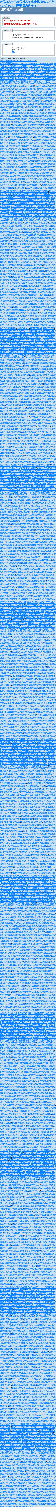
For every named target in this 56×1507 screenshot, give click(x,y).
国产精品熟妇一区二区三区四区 (47, 1423)
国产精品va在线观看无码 (33, 178)
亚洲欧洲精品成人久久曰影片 (9, 571)
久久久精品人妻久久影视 (49, 447)
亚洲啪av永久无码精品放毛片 (19, 1259)
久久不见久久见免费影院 (40, 1327)
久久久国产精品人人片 (48, 110)
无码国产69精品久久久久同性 (27, 316)
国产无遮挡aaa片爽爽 (12, 285)
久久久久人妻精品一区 (26, 664)
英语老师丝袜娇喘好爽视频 (46, 1205)
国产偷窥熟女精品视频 (49, 496)
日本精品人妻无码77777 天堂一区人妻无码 (15, 1283)
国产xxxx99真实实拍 (43, 645)
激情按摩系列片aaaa (10, 1336)
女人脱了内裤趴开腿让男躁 (24, 273)
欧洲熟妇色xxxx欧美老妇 (41, 163)
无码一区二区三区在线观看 (7, 509)
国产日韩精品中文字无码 (40, 884)
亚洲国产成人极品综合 (44, 1307)
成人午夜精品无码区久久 (28, 700)
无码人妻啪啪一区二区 (12, 368)
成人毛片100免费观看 (36, 1110)
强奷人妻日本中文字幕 (28, 1173)
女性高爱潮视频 (30, 339)
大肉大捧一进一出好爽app (47, 643)
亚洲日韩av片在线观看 (11, 932)
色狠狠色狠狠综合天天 (21, 113)
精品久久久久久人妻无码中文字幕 (35, 589)
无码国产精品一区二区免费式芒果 (9, 1012)
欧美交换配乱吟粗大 (26, 1373)
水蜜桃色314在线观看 (44, 821)
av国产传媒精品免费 (8, 1486)
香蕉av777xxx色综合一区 (7, 1209)
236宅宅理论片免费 (16, 387)
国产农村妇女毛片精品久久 (46, 167)
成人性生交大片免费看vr (6, 333)
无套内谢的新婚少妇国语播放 (26, 280)
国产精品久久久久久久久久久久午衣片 (16, 1423)
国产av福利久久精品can (23, 425)
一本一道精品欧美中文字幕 (21, 770)
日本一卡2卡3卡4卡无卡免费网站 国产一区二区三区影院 (30, 1143)
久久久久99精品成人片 (38, 277)
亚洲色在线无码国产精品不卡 (9, 661)
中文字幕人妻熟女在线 (26, 967)
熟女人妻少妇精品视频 (24, 730)
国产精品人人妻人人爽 (31, 860)
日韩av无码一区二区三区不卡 (37, 1229)
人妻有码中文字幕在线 (8, 1017)
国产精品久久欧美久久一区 (33, 1209)
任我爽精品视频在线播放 (6, 791)
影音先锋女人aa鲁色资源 (42, 1337)
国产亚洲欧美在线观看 (20, 645)
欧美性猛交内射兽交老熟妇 (28, 261)
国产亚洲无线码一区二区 (37, 1447)
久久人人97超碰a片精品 (18, 1120)
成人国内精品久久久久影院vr (33, 1003)
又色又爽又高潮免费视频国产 (7, 785)
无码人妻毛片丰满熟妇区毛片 (16, 304)
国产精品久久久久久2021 (39, 1414)
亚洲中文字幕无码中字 (12, 583)
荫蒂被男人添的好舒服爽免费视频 (39, 192)
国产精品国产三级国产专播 (48, 907)
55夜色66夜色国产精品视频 (38, 946)
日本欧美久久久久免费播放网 (20, 268)
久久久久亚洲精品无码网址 (15, 336)
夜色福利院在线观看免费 (19, 1185)
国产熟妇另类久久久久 (41, 437)
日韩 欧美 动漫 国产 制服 (44, 556)
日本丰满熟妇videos (50, 913)
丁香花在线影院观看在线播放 (35, 928)
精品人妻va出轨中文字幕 (16, 98)
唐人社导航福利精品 (28, 1083)
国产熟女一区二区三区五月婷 (8, 1191)
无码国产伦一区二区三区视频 (23, 136)
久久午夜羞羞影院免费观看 (43, 264)
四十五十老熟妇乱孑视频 (48, 148)
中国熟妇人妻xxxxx (15, 77)
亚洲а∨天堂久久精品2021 (47, 420)
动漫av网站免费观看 (38, 870)
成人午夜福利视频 (49, 904)
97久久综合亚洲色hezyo (20, 905)
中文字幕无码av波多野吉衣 (19, 64)
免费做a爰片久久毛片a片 (31, 452)
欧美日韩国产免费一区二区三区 (34, 455)
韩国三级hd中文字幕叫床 (9, 321)
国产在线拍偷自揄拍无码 (10, 691)
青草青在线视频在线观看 (17, 1370)
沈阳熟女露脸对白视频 (36, 256)
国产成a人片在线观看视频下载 (16, 431)
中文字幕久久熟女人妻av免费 (48, 219)
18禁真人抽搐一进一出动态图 (30, 1069)
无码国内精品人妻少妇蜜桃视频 (17, 1406)
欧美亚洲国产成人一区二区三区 (11, 70)
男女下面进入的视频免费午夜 (36, 770)
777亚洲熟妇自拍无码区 (18, 560)
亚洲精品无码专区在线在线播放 (37, 539)
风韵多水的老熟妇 (39, 621)
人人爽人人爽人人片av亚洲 (17, 253)
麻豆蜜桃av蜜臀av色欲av (48, 1346)
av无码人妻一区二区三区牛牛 (8, 747)
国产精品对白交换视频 (10, 593)
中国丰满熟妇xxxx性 (43, 1009)
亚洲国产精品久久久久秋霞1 (8, 288)
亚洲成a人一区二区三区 (21, 104)
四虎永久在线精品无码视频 (17, 1291)
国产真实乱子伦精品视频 (31, 651)
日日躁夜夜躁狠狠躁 (48, 100)
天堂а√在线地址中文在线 (35, 268)
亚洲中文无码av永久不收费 (29, 1405)
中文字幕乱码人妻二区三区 (46, 961)
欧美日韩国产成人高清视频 (20, 419)
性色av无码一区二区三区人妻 (23, 595)
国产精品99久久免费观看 (35, 300)
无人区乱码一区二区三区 (27, 1301)
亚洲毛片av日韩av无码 (21, 883)
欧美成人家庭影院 (28, 1208)
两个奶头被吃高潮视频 (48, 527)
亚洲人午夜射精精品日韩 (45, 246)
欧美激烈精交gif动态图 (46, 893)
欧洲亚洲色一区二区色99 (37, 577)
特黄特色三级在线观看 (37, 640)
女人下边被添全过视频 (36, 627)
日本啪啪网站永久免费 (10, 82)
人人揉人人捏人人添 (42, 533)
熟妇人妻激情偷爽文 (13, 199)
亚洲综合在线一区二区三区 (37, 1018)
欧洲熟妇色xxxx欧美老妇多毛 (39, 499)
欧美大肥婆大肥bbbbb (43, 232)
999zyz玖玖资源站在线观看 (25, 277)
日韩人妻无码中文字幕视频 (23, 1470)
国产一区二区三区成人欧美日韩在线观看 (33, 1122)
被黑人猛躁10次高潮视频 (46, 1119)
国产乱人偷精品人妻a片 (41, 335)
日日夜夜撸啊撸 (37, 1417)
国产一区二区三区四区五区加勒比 (29, 494)
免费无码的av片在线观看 (48, 1050)
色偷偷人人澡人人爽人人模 (40, 735)
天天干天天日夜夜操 (33, 1218)
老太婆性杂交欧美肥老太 (20, 740)
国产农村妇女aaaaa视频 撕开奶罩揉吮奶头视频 (38, 985)
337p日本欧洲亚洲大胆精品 (28, 237)
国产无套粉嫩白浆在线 (18, 596)
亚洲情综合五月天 (49, 267)
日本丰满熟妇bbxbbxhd (23, 329)
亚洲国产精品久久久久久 (41, 807)
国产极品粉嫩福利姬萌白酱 (26, 569)
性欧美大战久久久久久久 (28, 179)
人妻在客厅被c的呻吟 (40, 280)
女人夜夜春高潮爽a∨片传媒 (43, 1265)
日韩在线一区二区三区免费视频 (41, 86)
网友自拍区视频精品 (47, 70)
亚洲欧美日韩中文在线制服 (10, 956)
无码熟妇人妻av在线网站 (16, 250)
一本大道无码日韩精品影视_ (39, 321)
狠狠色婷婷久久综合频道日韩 (17, 292)
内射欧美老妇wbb (30, 529)
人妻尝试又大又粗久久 (10, 136)
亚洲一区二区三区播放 (37, 1373)
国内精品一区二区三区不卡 (21, 615)
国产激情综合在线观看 (13, 65)
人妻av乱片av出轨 (40, 74)
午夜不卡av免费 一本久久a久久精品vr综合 (25, 426)
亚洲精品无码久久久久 (8, 590)
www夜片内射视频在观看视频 (35, 943)
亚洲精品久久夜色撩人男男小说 (23, 1023)
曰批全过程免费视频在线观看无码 (13, 693)
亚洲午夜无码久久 (39, 341)
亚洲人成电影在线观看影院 (13, 1342)
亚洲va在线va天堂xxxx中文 (45, 738)
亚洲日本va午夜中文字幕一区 (39, 1099)
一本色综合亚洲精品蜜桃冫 (40, 1211)
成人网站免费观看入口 (47, 1223)
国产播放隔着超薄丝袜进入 (42, 261)
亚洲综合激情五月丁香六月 (7, 780)
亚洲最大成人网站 (6, 940)
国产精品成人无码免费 (15, 606)
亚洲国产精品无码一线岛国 (42, 348)
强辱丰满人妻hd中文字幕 (6, 112)
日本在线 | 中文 (51, 1461)
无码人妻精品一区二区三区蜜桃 (39, 368)
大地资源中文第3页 (37, 983)
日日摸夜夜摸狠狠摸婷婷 (39, 88)
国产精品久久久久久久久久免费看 (10, 997)
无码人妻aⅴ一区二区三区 (28, 944)
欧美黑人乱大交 (29, 880)
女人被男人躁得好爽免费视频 (40, 216)
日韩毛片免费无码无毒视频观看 (22, 1110)
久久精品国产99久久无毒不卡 (35, 753)
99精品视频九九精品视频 (44, 1041)
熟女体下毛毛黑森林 (48, 1256)
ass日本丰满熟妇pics (23, 584)
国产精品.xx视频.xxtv (32, 312)
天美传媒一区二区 (18, 1456)
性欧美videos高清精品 (39, 654)
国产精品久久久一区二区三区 (47, 112)
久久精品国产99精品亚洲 (41, 1026)
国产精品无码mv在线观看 (13, 822)
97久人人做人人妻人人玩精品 (30, 456)
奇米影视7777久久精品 (23, 642)
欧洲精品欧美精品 (46, 274)
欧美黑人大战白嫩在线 (32, 645)
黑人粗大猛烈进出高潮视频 (37, 988)
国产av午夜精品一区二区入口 (48, 1250)
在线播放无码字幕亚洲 (20, 989)
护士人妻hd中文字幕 (48, 116)
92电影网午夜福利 (18, 914)
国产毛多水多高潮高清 (11, 1295)
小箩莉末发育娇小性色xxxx (7, 770)
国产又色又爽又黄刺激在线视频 (39, 181)
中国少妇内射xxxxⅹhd (25, 1256)
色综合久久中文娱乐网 (7, 840)
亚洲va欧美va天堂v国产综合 (37, 931)
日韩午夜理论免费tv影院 (45, 235)
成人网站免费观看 (13, 109)
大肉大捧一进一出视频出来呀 (23, 1462)
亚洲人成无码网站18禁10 (45, 649)
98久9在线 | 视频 (48, 1310)
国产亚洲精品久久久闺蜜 (43, 469)
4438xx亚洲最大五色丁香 (6, 118)
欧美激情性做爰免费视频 (11, 711)
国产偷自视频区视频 (25, 1138)
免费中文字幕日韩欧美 (25, 717)
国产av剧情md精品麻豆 (38, 1053)
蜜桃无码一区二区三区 (5, 578)
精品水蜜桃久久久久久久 (17, 609)
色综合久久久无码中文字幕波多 (44, 344)
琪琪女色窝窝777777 (48, 613)
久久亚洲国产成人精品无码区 (24, 1080)
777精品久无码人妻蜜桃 (45, 905)
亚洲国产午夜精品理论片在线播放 (19, 1071)
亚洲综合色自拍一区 (9, 776)
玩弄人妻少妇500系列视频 (10, 752)
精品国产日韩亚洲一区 (14, 1239)
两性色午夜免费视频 (32, 1007)
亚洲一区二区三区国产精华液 (8, 381)
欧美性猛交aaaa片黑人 (6, 559)
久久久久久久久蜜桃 (44, 973)
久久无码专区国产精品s (25, 247)
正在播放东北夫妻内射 (49, 508)
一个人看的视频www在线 (14, 295)
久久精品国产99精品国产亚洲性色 (18, 459)
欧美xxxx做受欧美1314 (40, 1036)
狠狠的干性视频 (39, 237)
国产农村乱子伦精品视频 (17, 354)
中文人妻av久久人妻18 (6, 1020)
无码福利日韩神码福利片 (42, 115)
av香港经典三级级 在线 (48, 184)
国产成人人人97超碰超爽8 (44, 453)
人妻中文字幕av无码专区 (31, 873)
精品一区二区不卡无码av (12, 259)
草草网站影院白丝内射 (16, 1042)
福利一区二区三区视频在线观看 (40, 371)
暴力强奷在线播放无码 (11, 998)
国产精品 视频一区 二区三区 (8, 883)
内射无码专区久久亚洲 (26, 655)
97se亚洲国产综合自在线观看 (45, 601)
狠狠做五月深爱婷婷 (24, 1105)
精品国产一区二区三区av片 (29, 1281)
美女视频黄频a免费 (12, 116)
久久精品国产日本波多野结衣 (19, 195)
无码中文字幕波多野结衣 (49, 1006)
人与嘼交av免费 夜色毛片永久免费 (24, 810)
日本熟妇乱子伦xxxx (29, 1324)
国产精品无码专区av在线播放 (25, 405)
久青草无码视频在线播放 (14, 88)
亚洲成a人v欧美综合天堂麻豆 (41, 679)
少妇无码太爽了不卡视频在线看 (12, 816)
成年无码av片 (4, 572)
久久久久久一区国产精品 (8, 193)
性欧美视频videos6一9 (19, 1248)
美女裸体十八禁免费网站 (34, 104)
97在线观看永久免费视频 (24, 1176)
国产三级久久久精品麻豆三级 (12, 857)
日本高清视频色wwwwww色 (40, 1415)
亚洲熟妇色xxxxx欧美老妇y (44, 1406)
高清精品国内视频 (14, 1349)
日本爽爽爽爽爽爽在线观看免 (27, 500)
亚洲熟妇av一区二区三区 (16, 344)
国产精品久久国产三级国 (17, 1269)
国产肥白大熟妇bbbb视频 (30, 559)
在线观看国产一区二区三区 (47, 727)
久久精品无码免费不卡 (34, 1429)
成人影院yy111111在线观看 (13, 556)
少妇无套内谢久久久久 (8, 131)
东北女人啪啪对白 (42, 310)
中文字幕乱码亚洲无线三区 (22, 1140)
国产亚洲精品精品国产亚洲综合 (46, 1425)
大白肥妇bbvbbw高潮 (48, 1339)
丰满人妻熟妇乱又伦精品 (21, 590)
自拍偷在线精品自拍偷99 (45, 971)
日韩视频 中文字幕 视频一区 (27, 1327)
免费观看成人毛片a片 (11, 521)
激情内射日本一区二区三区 (35, 158)
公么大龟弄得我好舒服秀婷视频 (46, 831)
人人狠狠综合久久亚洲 (28, 335)
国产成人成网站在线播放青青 (16, 843)
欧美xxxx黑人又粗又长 (20, 220)
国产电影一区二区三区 (21, 1361)
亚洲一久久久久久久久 (48, 419)
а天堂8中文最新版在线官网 (41, 241)
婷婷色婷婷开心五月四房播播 (37, 1411)
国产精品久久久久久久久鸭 (44, 520)
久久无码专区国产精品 (24, 262)
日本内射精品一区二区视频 (32, 107)
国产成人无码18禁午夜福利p (33, 747)
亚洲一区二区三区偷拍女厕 (39, 598)
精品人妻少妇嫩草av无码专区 (16, 68)
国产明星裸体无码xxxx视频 (12, 712)
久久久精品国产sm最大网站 (19, 1348)
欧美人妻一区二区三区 (5, 1459)
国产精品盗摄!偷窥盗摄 (18, 1387)
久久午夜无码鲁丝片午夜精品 (31, 821)
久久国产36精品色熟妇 (39, 109)
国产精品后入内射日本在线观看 (40, 1038)
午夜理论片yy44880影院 (8, 794)
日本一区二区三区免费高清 (7, 106)
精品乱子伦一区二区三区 (18, 452)
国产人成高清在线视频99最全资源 (29, 1403)
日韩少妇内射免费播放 (10, 377)
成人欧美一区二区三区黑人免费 (8, 1060)
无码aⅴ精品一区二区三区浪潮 (35, 1047)
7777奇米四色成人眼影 (45, 113)
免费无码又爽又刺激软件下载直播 (34, 1355)
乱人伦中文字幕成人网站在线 (15, 572)
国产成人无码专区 (12, 907)
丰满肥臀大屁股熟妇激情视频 (17, 926)
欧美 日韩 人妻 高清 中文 (17, 207)
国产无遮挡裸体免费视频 (31, 1402)
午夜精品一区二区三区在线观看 (32, 354)
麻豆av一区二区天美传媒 (14, 362)
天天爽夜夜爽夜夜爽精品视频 (45, 953)
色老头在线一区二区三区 (29, 125)
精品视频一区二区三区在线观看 (13, 660)
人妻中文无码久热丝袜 (14, 237)
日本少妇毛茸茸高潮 (36, 1138)
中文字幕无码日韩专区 (6, 592)
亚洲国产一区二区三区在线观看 (20, 169)
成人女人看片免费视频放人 (45, 472)
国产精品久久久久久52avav (39, 1275)
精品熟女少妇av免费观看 (35, 411)
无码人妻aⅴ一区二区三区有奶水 (32, 992)
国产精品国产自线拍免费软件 (23, 881)
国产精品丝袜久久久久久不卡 (34, 783)
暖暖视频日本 (50, 1099)
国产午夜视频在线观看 (50, 1010)
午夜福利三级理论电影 (20, 1495)
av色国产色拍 (7, 1057)
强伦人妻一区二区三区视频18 (7, 1193)
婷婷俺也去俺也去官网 (39, 569)
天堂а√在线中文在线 (32, 195)
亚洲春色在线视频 (7, 353)
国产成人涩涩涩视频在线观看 (24, 551)
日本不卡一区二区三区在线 (40, 812)
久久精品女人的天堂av (30, 401)
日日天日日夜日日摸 (14, 247)
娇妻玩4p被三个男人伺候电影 (12, 494)
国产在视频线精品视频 (5, 64)
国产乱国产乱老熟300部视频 (17, 1197)
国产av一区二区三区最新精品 (31, 1196)
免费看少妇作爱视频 (6, 1172)
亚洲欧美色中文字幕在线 (49, 1495)
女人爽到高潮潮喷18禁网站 (48, 535)
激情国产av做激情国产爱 (50, 1357)
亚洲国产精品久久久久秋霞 (15, 1405)
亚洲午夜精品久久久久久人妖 (12, 664)
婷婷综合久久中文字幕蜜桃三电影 (17, 804)
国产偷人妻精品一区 (17, 240)
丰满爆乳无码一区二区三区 (24, 1098)
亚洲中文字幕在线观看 (15, 917)
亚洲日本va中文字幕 (8, 989)
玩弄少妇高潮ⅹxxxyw (8, 226)
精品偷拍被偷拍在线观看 (37, 509)
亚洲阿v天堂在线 (24, 1066)
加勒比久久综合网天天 (33, 994)
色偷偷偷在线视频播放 (45, 1474)
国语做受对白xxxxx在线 (40, 625)
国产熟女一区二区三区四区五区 (18, 699)
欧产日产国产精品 (47, 404)
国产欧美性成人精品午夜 (45, 991)
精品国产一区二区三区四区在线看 (12, 1194)
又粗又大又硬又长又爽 (17, 1378)
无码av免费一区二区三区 (36, 262)
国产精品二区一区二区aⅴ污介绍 (33, 1450)
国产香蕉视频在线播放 (19, 188)
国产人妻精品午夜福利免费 (36, 347)
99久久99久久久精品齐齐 (15, 861)
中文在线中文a (46, 198)
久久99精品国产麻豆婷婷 (8, 1364)
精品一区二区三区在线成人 (22, 890)
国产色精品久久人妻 (50, 405)
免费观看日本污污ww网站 (37, 322)
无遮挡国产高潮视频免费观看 (11, 190)
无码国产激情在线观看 (32, 1147)
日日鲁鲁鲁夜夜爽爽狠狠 (31, 1074)
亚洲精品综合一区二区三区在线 (24, 554)
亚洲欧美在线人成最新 (20, 235)
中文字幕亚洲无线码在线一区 (15, 1069)
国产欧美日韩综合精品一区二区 (17, 1450)
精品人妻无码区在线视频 (34, 497)
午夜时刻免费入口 (20, 747)
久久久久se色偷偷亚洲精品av (28, 283)
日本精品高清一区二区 (22, 110)
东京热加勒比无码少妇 (20, 170)
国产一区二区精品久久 (13, 968)
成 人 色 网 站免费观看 (50, 746)
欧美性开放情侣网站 (18, 205)
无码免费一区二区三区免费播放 (36, 612)
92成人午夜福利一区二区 (47, 788)
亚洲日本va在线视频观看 (22, 670)
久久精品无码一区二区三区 (11, 411)
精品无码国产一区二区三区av (31, 970)
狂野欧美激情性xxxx (5, 125)
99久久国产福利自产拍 (25, 1065)
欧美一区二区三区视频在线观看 (46, 1069)
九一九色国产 (20, 956)
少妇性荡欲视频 (44, 765)
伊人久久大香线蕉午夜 (8, 1003)
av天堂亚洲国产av (36, 417)
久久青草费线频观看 (7, 294)
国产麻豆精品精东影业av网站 (21, 749)
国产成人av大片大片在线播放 (41, 1068)
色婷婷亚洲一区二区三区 (40, 484)
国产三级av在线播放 (5, 401)
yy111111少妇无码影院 (48, 338)
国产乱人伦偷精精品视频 (31, 1009)
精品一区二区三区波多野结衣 (44, 801)
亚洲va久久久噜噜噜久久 (27, 625)
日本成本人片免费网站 (40, 1129)
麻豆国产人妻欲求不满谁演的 (20, 71)
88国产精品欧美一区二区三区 (45, 64)
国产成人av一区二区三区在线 (38, 285)
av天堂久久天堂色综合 (12, 535)
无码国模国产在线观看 (8, 1024)
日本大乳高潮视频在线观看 (24, 696)
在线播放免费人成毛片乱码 (19, 211)
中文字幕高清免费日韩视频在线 (46, 681)
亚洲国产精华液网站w (10, 724)
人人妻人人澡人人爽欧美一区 (39, 1012)
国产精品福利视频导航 (17, 125)
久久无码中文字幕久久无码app (36, 267)
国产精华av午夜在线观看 (26, 1343)
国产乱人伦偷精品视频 (5, 872)
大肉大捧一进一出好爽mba (19, 1426)
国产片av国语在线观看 (6, 449)
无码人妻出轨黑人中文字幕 (32, 112)
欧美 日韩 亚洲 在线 (29, 572)
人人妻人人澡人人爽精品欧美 (34, 886)
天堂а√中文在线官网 (35, 1297)
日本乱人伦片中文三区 (29, 568)
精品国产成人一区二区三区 (46, 182)
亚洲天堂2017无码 (36, 286)
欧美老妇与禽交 (42, 121)
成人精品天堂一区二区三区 (40, 279)
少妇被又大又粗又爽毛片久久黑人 (37, 1095)
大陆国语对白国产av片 (29, 1322)
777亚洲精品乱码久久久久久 (24, 1325)
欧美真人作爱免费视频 (14, 142)
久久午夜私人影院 (12, 550)
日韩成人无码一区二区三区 (24, 1015)
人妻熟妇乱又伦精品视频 (12, 1506)
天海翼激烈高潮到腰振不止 (42, 1086)
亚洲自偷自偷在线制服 (48, 515)
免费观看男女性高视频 (39, 968)
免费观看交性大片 (46, 562)
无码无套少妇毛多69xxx (31, 309)
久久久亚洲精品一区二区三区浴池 (43, 97)
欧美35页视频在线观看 (31, 172)
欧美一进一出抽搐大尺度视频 (32, 173)
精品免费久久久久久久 (8, 154)
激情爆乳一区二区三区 (18, 792)
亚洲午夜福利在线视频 (30, 690)
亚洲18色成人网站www (30, 207)
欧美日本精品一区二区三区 (13, 399)
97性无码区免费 (4, 121)
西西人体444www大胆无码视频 (46, 929)
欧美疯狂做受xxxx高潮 (19, 1020)
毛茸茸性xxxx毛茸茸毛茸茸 (35, 1262)
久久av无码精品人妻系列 (35, 1339)
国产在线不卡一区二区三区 (45, 1007)
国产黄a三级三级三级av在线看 (15, 607)
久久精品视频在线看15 (18, 992)
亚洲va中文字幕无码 (7, 327)
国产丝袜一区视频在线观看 (41, 95)
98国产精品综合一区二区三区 (27, 1154)
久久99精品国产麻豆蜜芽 (50, 1141)
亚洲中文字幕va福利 (27, 1181)
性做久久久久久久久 (20, 1003)
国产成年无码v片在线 (18, 408)
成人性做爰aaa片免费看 (8, 985)
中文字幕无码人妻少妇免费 (10, 274)
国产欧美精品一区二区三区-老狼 (30, 875)
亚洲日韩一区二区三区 (5, 195)
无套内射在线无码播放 (40, 369)
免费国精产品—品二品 (30, 976)
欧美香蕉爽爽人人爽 (32, 310)
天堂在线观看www (30, 663)
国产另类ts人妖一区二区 (22, 643)
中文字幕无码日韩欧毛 (22, 204)
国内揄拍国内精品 (30, 524)
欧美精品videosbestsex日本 (18, 782)
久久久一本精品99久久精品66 (36, 586)
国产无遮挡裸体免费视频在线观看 (43, 861)
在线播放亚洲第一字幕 (5, 1245)
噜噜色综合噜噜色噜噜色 (20, 941)
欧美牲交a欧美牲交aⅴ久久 (48, 124)
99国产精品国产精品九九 (16, 1271)
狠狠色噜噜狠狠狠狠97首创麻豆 (38, 666)
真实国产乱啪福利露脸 (38, 1325)
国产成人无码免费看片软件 (46, 607)
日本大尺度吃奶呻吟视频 (11, 374)
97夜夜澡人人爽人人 (38, 65)
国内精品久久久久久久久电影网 (28, 533)
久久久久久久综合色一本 (37, 1098)
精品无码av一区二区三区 (44, 208)
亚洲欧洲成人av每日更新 (17, 878)
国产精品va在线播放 (42, 362)
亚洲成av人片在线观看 (13, 127)
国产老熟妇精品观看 (50, 277)
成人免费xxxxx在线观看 (11, 148)
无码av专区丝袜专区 (42, 313)
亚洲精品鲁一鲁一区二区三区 (29, 410)
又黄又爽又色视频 (26, 1006)
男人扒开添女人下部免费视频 (22, 193)
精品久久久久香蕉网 (49, 541)
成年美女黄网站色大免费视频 (17, 255)
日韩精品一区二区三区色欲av (22, 383)
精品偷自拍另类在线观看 (14, 318)
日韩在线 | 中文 (51, 478)
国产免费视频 (52, 881)
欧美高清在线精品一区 (18, 514)
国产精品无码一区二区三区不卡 (46, 875)
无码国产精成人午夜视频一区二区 (28, 94)
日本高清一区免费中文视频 (32, 1284)
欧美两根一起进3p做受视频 (11, 462)
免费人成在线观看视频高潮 (31, 1045)
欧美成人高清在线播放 (5, 1348)
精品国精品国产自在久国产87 (40, 764)
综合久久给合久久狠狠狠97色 (36, 892)
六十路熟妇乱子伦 (25, 822)
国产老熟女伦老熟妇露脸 (43, 559)
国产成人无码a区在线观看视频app (18, 994)
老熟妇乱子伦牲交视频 (13, 825)
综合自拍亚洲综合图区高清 (33, 145)
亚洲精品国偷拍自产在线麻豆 (48, 210)
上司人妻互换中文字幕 (38, 776)
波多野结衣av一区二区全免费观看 (19, 758)
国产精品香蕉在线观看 (16, 1265)
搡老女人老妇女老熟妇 (34, 71)
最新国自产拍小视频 (11, 425)
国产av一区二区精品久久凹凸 (7, 586)
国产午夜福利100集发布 (25, 298)
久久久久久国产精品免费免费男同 (41, 443)
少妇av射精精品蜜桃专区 (49, 684)
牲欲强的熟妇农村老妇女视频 (28, 857)
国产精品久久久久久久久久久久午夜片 (46, 1367)
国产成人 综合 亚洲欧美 (20, 1119)
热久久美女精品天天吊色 (48, 777)
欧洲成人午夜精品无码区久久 (27, 1412)
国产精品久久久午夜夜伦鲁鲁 (48, 83)
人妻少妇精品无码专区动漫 (38, 711)
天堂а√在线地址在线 (8, 1050)
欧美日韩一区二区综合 (39, 225)
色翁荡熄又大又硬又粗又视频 (13, 128)
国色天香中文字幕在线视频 (24, 499)
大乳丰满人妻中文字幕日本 (7, 157)
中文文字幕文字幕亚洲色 (14, 134)
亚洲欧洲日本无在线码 (21, 404)
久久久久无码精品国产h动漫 (28, 1337)
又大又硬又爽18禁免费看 (43, 860)
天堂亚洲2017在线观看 (32, 1369)
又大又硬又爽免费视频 (39, 1029)
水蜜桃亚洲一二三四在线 (35, 648)
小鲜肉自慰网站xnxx (36, 185)
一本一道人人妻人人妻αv (26, 1160)
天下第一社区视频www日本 (25, 706)
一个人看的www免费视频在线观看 (34, 699)
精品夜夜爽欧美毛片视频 (28, 1498)
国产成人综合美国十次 (13, 413)
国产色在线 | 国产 (43, 1218)
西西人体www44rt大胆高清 (45, 517)
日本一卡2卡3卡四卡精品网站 (29, 303)
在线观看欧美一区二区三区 (10, 1491)
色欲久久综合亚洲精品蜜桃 (37, 271)
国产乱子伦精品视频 (47, 899)
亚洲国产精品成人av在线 (28, 363)
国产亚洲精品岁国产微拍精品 (7, 539)
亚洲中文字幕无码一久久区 (35, 813)
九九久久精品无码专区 (28, 679)
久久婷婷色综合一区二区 (40, 1035)
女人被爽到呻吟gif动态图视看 (12, 655)
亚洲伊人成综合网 (40, 755)
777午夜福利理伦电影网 (16, 461)
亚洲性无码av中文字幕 (27, 812)
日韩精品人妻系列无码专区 (33, 889)
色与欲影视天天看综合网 (32, 1423)
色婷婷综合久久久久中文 (44, 741)
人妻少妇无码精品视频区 (28, 1446)
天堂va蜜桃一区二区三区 (37, 1480)
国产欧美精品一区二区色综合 (23, 152)
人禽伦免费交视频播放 (27, 1089)
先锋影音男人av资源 (31, 449)
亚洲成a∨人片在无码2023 (27, 1230)
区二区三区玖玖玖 (29, 386)
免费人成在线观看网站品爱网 (24, 724)
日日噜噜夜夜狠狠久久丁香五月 (40, 717)
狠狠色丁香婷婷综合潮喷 (37, 574)
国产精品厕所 (3, 324)
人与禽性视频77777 (47, 360)
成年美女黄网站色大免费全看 (15, 767)
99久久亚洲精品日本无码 (47, 1138)
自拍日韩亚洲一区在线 (12, 1039)
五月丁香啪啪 (23, 390)
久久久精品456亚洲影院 (10, 438)
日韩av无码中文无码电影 (31, 628)
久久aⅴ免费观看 (45, 1297)
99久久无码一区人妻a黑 (39, 706)
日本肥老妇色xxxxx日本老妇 (23, 192)
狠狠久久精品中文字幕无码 (17, 210)
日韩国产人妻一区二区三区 (22, 541)
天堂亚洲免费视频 (40, 940)
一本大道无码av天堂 (30, 1449)
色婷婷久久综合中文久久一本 (22, 542)
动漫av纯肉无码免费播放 (33, 1316)
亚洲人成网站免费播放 (37, 696)
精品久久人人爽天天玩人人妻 (21, 1358)
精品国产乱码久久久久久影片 (17, 213)
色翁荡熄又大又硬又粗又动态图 (13, 944)
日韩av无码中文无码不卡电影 (29, 121)
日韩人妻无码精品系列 (7, 91)
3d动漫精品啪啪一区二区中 (44, 143)
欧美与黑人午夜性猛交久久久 (29, 532)
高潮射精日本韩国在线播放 (23, 1310)
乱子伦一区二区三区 (5, 1425)
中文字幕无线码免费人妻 (21, 1262)
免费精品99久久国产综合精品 (23, 321)
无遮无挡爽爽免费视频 (26, 598)
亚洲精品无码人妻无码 (38, 89)
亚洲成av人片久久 (45, 1429)
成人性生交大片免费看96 (37, 950)
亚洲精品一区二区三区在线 (11, 286)
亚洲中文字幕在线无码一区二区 (26, 389)
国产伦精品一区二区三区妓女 (16, 222)
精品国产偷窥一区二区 (35, 907)
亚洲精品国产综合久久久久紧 (29, 606)
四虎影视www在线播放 (11, 736)
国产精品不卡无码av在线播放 (13, 1035)
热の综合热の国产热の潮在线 (36, 615)
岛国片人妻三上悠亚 (21, 76)
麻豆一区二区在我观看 (24, 1399)
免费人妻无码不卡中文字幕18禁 (48, 889)
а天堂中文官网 (27, 1235)
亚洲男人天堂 (7, 1444)
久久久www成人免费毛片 (27, 341)
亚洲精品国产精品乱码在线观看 (47, 175)
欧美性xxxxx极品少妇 (12, 416)
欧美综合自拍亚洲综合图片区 (20, 447)
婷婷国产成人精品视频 (41, 1449)
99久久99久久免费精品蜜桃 (21, 527)
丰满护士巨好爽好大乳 (16, 520)
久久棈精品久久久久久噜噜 (27, 217)
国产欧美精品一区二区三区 (41, 1244)
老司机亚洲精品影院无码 (29, 732)
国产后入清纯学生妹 (50, 950)
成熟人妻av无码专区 (11, 100)
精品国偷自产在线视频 (12, 434)
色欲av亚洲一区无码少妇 (14, 762)
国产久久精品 (22, 923)
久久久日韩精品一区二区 (27, 137)
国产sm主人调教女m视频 (6, 83)
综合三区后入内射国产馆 (46, 103)
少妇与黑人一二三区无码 (11, 389)
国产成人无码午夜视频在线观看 (45, 1263)
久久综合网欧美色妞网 (23, 768)
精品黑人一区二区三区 (23, 347)
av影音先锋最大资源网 (44, 1147)
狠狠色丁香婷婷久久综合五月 (24, 764)
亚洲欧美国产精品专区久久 (43, 744)
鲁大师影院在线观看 (18, 1485)
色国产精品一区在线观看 (37, 833)
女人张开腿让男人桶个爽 (37, 228)
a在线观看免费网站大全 (20, 1209)
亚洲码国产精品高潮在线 (19, 155)
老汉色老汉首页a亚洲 (39, 1202)
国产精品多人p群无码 (17, 559)
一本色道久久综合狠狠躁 (15, 1081)
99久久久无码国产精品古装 (42, 530)
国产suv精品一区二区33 (33, 872)
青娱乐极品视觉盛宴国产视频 (27, 845)
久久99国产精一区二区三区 (25, 1414)
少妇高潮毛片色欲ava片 (18, 279)
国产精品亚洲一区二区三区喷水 (22, 1179)
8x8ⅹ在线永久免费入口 (6, 169)
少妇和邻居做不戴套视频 (12, 202)
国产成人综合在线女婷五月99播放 (21, 360)
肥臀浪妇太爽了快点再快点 (21, 780)
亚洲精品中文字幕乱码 (23, 849)
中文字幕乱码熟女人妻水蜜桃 (27, 163)
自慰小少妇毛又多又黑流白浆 (45, 195)
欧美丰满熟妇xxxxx (23, 411)
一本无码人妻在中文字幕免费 (10, 277)
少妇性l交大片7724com (50, 82)
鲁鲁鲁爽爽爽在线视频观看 (33, 170)
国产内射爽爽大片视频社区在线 (22, 1059)
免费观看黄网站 (18, 1203)
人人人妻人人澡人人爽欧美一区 (39, 1278)
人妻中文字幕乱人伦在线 (6, 330)
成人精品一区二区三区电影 (21, 198)
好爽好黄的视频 (33, 333)
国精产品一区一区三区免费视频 (38, 536)
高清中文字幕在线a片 (14, 667)
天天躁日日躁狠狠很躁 (31, 1172)
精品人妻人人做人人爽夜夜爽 (38, 550)
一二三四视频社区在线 (33, 76)
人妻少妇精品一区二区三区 (33, 1348)
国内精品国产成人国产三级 (29, 520)
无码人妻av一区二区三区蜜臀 (22, 256)
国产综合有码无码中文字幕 (44, 431)
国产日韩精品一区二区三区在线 (38, 375)
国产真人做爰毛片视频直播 (38, 319)
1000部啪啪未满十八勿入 (16, 101)
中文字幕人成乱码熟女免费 (45, 941)
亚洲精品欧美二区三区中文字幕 (44, 307)
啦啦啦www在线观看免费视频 (21, 1229)
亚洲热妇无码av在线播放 (38, 521)
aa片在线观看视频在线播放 (9, 800)
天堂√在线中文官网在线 (18, 1459)
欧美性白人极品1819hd (28, 485)
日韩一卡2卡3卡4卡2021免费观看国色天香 (19, 228)
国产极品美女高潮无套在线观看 (18, 702)
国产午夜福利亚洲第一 (20, 79)
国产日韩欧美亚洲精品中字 (45, 1203)
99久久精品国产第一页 (17, 441)
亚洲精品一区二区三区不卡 (24, 571)
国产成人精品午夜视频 (39, 709)
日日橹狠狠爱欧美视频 (36, 166)
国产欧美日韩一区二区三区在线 (42, 297)
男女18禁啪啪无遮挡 (41, 1294)
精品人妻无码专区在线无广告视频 (17, 1147)
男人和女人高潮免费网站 (49, 193)
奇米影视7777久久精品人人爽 (25, 161)
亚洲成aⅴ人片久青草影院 (18, 309)
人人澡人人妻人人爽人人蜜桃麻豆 (37, 491)
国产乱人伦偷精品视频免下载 (45, 651)
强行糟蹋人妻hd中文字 (46, 1316)
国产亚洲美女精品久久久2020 (30, 336)
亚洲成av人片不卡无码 (9, 300)
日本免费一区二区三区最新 (37, 488)
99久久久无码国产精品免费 (36, 402)
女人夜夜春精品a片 (50, 109)
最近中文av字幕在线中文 (49, 1024)
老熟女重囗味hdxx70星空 (17, 828)
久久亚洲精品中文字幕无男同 (39, 73)
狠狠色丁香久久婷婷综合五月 (20, 624)
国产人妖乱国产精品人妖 (15, 115)
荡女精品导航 (49, 706)
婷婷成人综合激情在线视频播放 (42, 142)
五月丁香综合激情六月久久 (7, 703)
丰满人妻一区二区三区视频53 (22, 154)
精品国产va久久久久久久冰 (25, 223)
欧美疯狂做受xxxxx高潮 (19, 1355)
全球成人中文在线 (38, 1440)
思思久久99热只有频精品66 (38, 462)
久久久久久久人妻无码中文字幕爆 (17, 145)
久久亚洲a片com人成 (39, 563)
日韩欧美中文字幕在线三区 (35, 198)
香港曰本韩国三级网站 (30, 356)
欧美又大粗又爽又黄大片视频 (23, 487)
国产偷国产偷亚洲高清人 (41, 389)
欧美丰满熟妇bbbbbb (46, 877)
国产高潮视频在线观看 (36, 100)
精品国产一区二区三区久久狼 (40, 503)
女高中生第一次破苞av (31, 1406)
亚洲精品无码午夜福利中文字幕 (31, 350)
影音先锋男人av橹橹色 (8, 673)
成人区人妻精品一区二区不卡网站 (44, 610)
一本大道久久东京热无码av (19, 407)
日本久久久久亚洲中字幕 (28, 392)
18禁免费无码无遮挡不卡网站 (47, 1030)
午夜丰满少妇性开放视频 (44, 1403)
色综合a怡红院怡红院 (49, 577)
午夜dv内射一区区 (47, 411)
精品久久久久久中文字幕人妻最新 (14, 732)
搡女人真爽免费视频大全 (36, 329)
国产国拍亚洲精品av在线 (24, 726)
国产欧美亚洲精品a (21, 886)
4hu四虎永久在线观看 (25, 1447)
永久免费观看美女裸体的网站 (33, 1364)
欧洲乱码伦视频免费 (10, 666)
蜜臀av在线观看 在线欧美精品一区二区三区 (28, 991)
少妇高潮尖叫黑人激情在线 (49, 1059)
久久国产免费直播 (26, 1078)
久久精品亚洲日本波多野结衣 (30, 291)
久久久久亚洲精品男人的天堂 (47, 557)
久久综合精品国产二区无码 (45, 160)
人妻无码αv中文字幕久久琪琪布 (29, 1388)
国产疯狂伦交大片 (22, 122)
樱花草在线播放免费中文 (45, 76)
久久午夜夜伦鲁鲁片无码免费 (10, 378)
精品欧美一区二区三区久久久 (16, 92)
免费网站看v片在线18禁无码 (20, 1144)
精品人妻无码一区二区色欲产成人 (45, 1319)
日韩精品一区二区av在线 (26, 413)
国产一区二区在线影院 (12, 1176)
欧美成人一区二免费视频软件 (22, 306)
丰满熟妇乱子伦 (49, 667)
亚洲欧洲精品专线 (26, 904)
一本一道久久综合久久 (6, 205)
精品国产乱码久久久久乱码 (35, 684)
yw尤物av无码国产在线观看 (47, 446)
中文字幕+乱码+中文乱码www (48, 176)
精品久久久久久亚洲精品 (36, 380)
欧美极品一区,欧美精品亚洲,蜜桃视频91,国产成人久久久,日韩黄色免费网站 (18, 61)
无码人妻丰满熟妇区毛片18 (22, 785)
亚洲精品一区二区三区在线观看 (39, 949)
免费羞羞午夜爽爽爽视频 (9, 983)
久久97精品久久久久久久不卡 (11, 1065)
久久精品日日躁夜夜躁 (42, 356)
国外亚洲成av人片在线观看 (7, 864)
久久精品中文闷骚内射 (18, 472)
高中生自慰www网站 (43, 456)
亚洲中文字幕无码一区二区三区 (22, 488)
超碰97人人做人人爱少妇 (19, 327)
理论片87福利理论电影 (43, 133)
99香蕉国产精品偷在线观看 (12, 316)
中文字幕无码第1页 (37, 1178)
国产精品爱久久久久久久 (41, 1381)
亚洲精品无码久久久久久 (17, 1319)
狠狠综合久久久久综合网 (41, 1220)
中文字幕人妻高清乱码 (14, 1242)
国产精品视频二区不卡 (9, 1000)
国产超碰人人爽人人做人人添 (39, 1491)
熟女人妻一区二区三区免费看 (25, 378)
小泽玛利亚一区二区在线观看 (13, 341)
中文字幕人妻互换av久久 (19, 1483)
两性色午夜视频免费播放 (6, 1007)
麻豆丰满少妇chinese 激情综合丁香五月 (34, 1485)
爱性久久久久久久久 (36, 136)
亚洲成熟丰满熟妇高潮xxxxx (27, 807)
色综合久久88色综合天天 (21, 131)
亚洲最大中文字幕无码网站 (28, 307)
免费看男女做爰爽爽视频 (6, 649)
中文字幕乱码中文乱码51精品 (32, 1300)
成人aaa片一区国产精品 (28, 128)
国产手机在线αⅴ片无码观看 (27, 1220)
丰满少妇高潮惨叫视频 (45, 226)
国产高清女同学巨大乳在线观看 (13, 1141)
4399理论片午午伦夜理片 (10, 122)
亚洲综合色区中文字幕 (38, 1400)
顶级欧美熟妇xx (47, 1274)
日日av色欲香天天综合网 (47, 270)
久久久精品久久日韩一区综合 (42, 914)
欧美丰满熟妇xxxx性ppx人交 (37, 482)
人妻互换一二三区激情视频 (33, 188)
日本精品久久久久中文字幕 (44, 697)
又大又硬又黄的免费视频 (10, 551)
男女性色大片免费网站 (15, 396)
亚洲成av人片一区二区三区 (7, 613)
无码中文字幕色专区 (30, 1384)
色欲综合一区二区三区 (14, 94)
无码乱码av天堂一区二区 (17, 976)
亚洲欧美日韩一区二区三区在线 (15, 232)
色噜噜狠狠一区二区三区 (43, 1042)
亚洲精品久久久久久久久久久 (16, 365)
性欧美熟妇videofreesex (47, 890)
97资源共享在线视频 (8, 806)
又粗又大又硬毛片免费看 (38, 913)
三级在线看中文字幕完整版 (44, 1393)
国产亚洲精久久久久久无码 (9, 616)
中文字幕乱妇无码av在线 (14, 1056)
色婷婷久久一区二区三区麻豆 (12, 283)
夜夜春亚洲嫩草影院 (5, 828)
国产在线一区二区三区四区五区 (46, 789)
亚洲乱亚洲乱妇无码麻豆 (31, 1272)
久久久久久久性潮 (40, 718)
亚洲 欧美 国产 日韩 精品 (29, 746)
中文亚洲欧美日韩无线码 (21, 1218)
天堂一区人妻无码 (27, 693)
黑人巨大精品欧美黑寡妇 (42, 345)
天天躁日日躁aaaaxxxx (25, 285)
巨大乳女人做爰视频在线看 (44, 1158)
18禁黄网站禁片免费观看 (42, 1452)
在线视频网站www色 (42, 410)
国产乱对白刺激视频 (30, 940)
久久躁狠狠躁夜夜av (48, 381)
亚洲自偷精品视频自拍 (16, 714)
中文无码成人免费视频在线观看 (34, 327)
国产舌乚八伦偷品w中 (40, 1412)
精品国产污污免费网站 (40, 633)
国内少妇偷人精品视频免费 (45, 1169)
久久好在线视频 (40, 304)
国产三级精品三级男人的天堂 (41, 1301)
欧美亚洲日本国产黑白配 (36, 187)
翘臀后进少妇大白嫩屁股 (50, 347)
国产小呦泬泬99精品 (34, 765)
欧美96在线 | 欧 (33, 697)
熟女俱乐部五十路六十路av (32, 213)
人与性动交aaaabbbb (47, 1364)
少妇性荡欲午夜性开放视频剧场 (22, 1048)
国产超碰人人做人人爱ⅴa (23, 181)
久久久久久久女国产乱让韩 (26, 259)
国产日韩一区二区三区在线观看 (29, 938)
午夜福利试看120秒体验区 (42, 365)
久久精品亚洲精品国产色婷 (11, 1093)
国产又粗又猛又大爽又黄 (48, 417)
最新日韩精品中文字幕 (25, 506)
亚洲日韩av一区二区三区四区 (37, 848)
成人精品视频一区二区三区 (20, 158)
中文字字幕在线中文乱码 (32, 688)
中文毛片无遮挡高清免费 (43, 976)
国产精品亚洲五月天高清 (7, 1026)
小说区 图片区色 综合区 (26, 667)
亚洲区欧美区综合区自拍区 (37, 616)
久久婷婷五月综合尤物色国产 (15, 1266)
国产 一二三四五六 (50, 646)
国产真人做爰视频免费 (32, 1425)
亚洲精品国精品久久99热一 (13, 621)
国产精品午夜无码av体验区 (48, 1209)
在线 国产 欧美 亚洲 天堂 (34, 908)
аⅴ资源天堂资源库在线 (35, 184)
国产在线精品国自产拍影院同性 (21, 1032)
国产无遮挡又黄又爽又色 (31, 929)
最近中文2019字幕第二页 (28, 244)
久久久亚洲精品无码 (5, 1291)
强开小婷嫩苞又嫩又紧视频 (39, 318)
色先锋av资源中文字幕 (34, 67)
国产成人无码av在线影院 (27, 142)
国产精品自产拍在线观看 (31, 408)
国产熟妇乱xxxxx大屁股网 (44, 956)
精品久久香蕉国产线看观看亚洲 (20, 497)
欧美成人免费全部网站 (31, 1167)
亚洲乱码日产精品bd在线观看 (32, 514)
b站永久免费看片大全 (5, 175)
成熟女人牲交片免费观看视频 (17, 172)
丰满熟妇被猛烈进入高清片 (34, 122)
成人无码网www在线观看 (17, 901)
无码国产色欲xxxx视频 (33, 175)
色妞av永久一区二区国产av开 (35, 118)
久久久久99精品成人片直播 (17, 229)
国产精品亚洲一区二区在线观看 (20, 892)
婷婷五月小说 (33, 800)
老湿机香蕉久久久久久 (11, 1095)
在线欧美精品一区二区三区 (15, 313)
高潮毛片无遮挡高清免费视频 (36, 357)
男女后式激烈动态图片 (38, 682)
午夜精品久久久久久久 (49, 324)
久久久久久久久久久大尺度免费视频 (25, 1129)
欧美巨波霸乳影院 (16, 437)
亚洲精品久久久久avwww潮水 (39, 152)
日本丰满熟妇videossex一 (20, 1309)
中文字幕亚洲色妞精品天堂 (22, 300)
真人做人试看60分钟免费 (19, 160)
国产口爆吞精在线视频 (45, 1370)
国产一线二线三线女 (13, 324)
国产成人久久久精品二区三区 (39, 282)
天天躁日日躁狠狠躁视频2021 (42, 244)
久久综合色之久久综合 (50, 1480)
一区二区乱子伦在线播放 (26, 77)
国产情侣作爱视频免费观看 (25, 565)
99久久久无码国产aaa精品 (29, 143)
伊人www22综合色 (20, 1030)
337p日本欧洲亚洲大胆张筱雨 (39, 151)
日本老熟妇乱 (18, 85)
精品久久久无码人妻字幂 (39, 77)
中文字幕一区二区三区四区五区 (29, 362)
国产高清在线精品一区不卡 (13, 97)
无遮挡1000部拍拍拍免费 (46, 1283)
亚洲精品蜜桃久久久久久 (19, 83)
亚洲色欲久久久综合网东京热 (46, 1431)
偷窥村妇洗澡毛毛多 (6, 348)
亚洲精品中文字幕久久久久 (9, 554)
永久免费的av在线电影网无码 (44, 172)
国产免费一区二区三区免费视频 (29, 556)
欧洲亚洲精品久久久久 (24, 148)
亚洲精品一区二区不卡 (10, 723)
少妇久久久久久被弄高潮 (36, 381)
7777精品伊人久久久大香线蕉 (15, 1381)
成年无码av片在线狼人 (37, 1078)
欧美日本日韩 (25, 660)
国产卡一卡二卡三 (23, 1503)
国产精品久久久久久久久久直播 (20, 943)
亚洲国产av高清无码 (18, 562)
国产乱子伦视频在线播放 (23, 761)
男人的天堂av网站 (22, 1014)
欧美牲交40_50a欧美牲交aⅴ (31, 512)
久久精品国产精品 (38, 1141)
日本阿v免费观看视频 (32, 720)
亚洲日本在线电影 (41, 292)
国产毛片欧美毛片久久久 (8, 541)
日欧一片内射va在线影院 (39, 676)
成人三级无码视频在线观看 (26, 234)
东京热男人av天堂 (48, 359)
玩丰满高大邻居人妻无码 (29, 767)
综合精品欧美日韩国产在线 (24, 151)
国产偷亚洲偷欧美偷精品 (29, 755)
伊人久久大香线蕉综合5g (8, 727)
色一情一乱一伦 (29, 279)
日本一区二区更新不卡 (29, 1026)
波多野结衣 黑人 (37, 803)
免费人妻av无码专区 (43, 937)
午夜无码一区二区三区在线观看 (11, 301)
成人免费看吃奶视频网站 (15, 1044)
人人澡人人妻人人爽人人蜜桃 (46, 213)
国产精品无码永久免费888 (32, 342)
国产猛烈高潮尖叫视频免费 (48, 119)
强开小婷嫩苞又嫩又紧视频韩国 (36, 1504)
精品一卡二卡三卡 (28, 68)
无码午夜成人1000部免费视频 (32, 557)
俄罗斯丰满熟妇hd (8, 548)
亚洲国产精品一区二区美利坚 (45, 452)
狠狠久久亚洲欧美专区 (17, 1268)
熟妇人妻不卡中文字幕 (19, 112)
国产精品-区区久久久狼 (20, 1050)
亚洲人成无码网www (36, 360)
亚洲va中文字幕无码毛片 (47, 1259)
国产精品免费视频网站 (30, 1385)
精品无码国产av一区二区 (31, 1437)
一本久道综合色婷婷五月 (27, 134)
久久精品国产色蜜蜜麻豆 (43, 715)
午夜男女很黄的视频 (20, 1482)
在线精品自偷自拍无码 (14, 870)
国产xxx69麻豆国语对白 (16, 801)
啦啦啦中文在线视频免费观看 (31, 92)
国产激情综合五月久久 (24, 166)
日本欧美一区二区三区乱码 (18, 518)
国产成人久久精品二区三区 (49, 1123)
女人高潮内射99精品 (36, 1399)
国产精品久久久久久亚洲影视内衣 (40, 881)
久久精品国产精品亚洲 (39, 259)
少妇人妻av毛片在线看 (40, 846)
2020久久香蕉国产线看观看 (30, 313)
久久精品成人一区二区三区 (11, 161)
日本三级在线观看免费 (14, 140)
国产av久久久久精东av (36, 822)
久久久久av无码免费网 (31, 578)
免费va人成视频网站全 (21, 178)
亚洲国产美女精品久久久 (24, 583)
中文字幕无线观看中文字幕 (33, 618)
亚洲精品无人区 (44, 429)
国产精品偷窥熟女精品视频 (44, 560)
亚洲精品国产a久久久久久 (45, 797)
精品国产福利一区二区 (26, 803)
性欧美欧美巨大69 (22, 1316)
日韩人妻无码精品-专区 (33, 1257)
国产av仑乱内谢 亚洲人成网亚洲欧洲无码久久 (42, 306)
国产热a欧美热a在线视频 (24, 374)
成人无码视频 (44, 1092)
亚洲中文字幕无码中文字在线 (46, 1155)
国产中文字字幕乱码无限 (31, 956)
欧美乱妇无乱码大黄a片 (46, 170)
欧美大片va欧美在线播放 (43, 902)
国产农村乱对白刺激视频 (29, 1072)
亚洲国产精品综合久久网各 (44, 422)
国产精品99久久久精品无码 (28, 115)
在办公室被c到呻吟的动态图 (16, 345)
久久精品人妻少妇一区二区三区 (45, 544)
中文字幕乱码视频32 (17, 1122)
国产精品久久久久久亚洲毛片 (8, 1251)
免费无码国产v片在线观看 (32, 1289)
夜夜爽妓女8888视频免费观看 (40, 693)
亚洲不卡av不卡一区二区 (37, 384)
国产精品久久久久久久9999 (40, 423)
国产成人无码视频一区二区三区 (8, 1129)
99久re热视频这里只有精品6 (48, 204)
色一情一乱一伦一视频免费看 (13, 1036)
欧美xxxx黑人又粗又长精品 (22, 536)
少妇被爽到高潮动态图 (29, 365)
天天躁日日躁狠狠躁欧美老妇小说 (46, 1116)
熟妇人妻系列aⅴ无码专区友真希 (39, 730)
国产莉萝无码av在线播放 (46, 106)
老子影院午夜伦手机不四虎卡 (23, 640)
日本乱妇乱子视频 (38, 161)
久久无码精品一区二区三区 (23, 338)
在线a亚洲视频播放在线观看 (43, 1387)
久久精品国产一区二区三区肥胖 (14, 458)
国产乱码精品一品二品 (41, 428)
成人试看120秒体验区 (38, 855)
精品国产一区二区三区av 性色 (18, 1397)
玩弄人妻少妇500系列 (48, 265)
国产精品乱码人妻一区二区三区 (20, 1114)
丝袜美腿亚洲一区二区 (39, 1333)
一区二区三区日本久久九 (11, 1135)
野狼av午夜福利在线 (51, 1498)
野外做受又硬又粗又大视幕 (27, 97)
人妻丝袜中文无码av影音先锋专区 (22, 493)
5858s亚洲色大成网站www (42, 700)
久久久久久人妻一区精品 (32, 869)
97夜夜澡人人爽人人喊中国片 (44, 149)
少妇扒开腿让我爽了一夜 (7, 219)
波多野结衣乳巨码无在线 (33, 429)
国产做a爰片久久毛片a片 (24, 577)
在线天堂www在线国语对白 (11, 1390)
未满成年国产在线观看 (22, 827)
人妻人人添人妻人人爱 (48, 158)
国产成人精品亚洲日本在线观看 (14, 291)
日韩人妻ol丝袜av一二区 (17, 1137)
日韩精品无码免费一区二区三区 (26, 657)
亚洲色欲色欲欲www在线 (30, 1318)
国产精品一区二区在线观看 (10, 481)
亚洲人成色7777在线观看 (16, 797)
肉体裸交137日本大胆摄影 (35, 447)
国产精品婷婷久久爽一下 (46, 342)
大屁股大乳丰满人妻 (26, 444)
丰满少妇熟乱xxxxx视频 (9, 697)
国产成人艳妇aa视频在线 (26, 190)
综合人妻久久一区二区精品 (33, 1497)
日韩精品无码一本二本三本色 (12, 633)
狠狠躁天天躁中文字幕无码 (35, 435)
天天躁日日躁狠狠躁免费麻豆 (43, 289)
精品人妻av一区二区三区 (36, 1470)
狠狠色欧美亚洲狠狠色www (30, 395)
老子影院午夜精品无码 (13, 390)
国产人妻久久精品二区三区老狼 (36, 1111)
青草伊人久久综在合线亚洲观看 (10, 216)
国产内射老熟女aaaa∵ (18, 604)
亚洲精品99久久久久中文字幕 (10, 851)
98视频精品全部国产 (16, 265)
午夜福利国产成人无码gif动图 (21, 899)
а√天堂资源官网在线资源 (45, 989)
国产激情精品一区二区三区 (25, 86)
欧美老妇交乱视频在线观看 (38, 1363)
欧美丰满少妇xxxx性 (51, 940)
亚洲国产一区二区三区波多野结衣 (23, 89)
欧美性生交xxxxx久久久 (36, 440)
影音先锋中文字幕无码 (49, 402)
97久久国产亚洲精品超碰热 (12, 735)
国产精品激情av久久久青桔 (14, 351)
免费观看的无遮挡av (47, 634)
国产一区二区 (50, 506)
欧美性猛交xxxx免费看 (46, 1462)
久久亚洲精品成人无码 (11, 405)
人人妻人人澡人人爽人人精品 (30, 937)
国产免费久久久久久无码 (16, 366)
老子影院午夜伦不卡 (6, 437)
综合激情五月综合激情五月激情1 (34, 1274)
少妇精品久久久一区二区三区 (26, 109)
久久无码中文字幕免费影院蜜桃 (19, 310)
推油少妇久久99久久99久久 (45, 1224)
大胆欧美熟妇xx (31, 631)
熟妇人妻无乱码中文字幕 (23, 274)
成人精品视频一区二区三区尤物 (28, 469)
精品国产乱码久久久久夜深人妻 (8, 110)
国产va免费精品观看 (46, 840)
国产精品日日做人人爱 (14, 1292)
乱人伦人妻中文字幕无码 (17, 1235)
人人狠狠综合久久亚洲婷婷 (24, 73)
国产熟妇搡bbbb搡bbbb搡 (46, 250)
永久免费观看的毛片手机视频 (8, 1125)
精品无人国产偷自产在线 (14, 627)
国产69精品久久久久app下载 (12, 95)
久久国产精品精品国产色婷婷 (18, 603)
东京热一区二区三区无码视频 (45, 79)
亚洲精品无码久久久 (22, 672)
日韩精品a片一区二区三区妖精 (40, 554)
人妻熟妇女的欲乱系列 (17, 619)
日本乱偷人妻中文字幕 (14, 1199)
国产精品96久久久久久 (8, 1054)
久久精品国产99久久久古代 (36, 642)
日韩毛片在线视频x (41, 1221)
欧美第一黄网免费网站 (23, 1297)
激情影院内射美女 (7, 485)
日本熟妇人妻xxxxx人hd (20, 91)
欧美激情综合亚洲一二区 (44, 291)
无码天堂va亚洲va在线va (26, 1415)
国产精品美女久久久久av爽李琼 (47, 603)
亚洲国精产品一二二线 (24, 1411)
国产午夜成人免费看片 (27, 771)
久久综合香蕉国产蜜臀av (34, 1200)
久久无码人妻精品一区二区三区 (14, 476)
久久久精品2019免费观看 (33, 965)
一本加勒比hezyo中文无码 (23, 893)
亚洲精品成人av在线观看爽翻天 (22, 185)
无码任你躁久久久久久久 (13, 884)
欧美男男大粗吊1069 (50, 1330)
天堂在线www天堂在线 (32, 922)
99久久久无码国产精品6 (27, 1035)
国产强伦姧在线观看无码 (6, 62)
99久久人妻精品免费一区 (28, 530)
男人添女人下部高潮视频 (22, 637)
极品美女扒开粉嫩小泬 (24, 1093)
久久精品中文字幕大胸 (12, 911)
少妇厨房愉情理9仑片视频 (38, 583)
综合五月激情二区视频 (25, 478)
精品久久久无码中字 (21, 312)
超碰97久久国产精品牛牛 (12, 443)
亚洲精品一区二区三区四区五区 (16, 1272)
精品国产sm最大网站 (5, 758)
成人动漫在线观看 (34, 103)
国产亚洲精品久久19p (23, 187)
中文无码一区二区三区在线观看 (24, 1400)
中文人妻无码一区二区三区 (33, 788)
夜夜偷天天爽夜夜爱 (36, 1163)
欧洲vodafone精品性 (7, 1184)
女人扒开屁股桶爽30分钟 (24, 319)
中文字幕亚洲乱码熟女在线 (14, 244)
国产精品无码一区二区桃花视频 (13, 1277)
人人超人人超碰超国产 (32, 941)
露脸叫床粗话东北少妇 (12, 166)
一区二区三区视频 (33, 1503)
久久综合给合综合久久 (29, 253)
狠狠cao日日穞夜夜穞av (38, 247)
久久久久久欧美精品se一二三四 (37, 849)
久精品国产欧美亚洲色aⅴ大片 (27, 959)
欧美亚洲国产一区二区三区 (12, 547)
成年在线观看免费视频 (29, 304)
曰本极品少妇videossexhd (47, 407)
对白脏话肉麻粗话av (40, 217)
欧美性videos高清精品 (41, 351)
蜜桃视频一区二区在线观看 (7, 479)
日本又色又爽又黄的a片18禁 (26, 231)
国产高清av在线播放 (46, 780)
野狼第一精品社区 (34, 670)
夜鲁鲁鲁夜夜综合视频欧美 (36, 660)
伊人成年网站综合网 (24, 896)
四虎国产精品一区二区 (19, 779)
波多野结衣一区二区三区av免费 (31, 473)
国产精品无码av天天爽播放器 (45, 1268)
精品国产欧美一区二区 (13, 1492)
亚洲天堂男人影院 (21, 566)
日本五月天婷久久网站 (44, 211)
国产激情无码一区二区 (44, 473)
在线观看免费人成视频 (21, 167)
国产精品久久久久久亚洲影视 (14, 201)
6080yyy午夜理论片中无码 (15, 335)
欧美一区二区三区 (4, 836)
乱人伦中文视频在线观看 (33, 824)
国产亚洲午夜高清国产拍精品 (9, 511)
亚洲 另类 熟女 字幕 (14, 1244)
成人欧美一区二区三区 (11, 577)
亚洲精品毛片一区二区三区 (10, 258)
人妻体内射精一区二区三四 (44, 303)
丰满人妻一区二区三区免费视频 (30, 1328)
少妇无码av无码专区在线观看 (37, 416)
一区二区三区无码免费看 (46, 604)
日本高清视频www (20, 794)
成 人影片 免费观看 (47, 455)
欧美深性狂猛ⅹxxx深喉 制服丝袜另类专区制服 (31, 127)
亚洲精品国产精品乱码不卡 (9, 643)
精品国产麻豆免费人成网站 (36, 1188)
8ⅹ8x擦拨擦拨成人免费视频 (43, 1051)
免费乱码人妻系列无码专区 (32, 226)
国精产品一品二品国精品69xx (41, 880)
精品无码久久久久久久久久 (16, 1233)
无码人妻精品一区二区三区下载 (47, 92)
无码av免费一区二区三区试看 (19, 446)
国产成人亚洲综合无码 (19, 545)
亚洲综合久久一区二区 (41, 130)
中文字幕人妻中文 (39, 1468)
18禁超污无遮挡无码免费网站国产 (12, 484)
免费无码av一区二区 (20, 226)
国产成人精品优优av (28, 297)
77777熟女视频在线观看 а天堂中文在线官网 (26, 1393)
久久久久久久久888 (40, 1286)
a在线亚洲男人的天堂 (22, 1095)
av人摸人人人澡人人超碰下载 (10, 866)
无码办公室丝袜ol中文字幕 (26, 974)
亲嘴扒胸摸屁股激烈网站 (18, 1051)
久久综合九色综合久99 (27, 1141)
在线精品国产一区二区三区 (28, 1453)
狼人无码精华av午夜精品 (22, 800)
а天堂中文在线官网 (5, 250)
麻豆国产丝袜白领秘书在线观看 (21, 333)
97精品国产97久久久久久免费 (33, 155)
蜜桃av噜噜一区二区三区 (11, 658)
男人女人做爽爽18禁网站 (49, 327)
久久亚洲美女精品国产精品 (42, 387)
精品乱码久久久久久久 (48, 329)
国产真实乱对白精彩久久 (34, 249)
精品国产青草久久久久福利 (24, 550)
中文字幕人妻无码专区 (20, 429)
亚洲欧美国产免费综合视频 (21, 648)
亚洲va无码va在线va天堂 (27, 633)
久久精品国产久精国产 (10, 164)
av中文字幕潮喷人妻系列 (19, 196)
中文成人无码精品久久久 (31, 1291)
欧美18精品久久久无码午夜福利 (43, 1206)
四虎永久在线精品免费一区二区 (35, 740)
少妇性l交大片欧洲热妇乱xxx (9, 553)
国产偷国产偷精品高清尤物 (30, 205)
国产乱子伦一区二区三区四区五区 (41, 1004)
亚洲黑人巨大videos (20, 1364)
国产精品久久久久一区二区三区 (38, 164)
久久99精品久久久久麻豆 (14, 715)
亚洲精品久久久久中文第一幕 (30, 1304)
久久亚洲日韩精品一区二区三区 (19, 589)
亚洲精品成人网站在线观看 (40, 243)
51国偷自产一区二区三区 (38, 493)
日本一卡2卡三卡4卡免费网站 (45, 333)
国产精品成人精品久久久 (6, 604)
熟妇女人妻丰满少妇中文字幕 (20, 353)
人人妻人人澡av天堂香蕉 (16, 133)
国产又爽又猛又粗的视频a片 (16, 350)
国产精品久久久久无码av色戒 (23, 377)
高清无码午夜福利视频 (46, 673)
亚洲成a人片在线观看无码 (19, 824)
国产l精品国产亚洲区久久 (32, 1482)
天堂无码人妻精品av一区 (38, 374)
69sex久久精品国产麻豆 (19, 1092)
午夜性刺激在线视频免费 (50, 1144)
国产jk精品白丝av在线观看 (41, 222)
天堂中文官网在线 (7, 618)
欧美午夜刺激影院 (23, 753)
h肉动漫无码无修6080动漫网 (44, 532)
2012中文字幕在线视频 (40, 572)
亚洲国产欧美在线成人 (40, 134)
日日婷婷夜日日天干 (36, 535)
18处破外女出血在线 (47, 1450)
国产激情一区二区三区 (39, 405)
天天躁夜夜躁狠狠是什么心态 (19, 872)
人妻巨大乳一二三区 (30, 1051)
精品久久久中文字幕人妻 (21, 176)
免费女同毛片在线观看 (5, 1301)
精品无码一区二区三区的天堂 (41, 128)
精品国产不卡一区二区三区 (27, 1131)
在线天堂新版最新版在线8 (19, 294)
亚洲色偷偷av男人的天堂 (6, 325)
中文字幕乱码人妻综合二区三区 (11, 569)
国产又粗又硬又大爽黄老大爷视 (30, 681)
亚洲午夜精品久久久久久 (8, 1495)
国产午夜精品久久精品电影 (10, 1015)
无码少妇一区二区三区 (18, 107)
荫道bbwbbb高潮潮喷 (41, 524)
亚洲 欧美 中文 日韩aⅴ (27, 423)
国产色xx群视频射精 (27, 682)
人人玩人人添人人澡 (8, 1203)
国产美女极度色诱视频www (41, 830)
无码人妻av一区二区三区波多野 (22, 384)
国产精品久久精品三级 (17, 395)
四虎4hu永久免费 (20, 342)
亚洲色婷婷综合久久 (33, 624)
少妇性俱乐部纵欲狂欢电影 (10, 371)
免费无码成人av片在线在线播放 (44, 529)
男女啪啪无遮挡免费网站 (22, 1217)
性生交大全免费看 (50, 487)
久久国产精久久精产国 (42, 619)
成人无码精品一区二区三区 (33, 1483)
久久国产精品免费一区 (7, 1059)
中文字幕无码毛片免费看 (13, 496)
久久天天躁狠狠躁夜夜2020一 (34, 419)
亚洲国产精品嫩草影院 (24, 462)
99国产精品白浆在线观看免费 (11, 1138)
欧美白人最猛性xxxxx (29, 229)
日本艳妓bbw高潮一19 (39, 839)
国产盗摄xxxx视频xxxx (16, 679)
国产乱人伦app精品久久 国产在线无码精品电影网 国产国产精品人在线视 (35, 661)
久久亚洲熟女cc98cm (31, 208)
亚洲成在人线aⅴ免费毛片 (12, 1212)
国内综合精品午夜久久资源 (19, 339)
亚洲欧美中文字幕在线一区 (14, 681)
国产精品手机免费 (21, 741)
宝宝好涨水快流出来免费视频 (7, 1218)
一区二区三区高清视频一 (17, 1208)
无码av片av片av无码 (45, 350)
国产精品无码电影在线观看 (26, 315)
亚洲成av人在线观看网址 (14, 444)
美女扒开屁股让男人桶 (12, 1247)
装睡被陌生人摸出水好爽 (38, 146)
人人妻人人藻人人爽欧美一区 (42, 366)
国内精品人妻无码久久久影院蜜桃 (35, 798)
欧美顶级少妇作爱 (45, 67)
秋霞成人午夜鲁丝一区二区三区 (8, 587)
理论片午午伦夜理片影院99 (22, 931)
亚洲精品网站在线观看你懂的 (38, 691)
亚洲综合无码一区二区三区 (38, 487)
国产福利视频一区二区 (10, 595)
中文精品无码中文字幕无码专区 (13, 935)
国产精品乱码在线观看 (33, 708)
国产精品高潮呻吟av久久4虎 (36, 955)
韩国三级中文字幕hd (42, 714)
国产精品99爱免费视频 (8, 777)
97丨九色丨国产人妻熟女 (17, 1318)
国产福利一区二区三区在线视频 (27, 1492)
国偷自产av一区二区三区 (30, 232)
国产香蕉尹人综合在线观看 (20, 798)
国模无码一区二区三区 (32, 1232)
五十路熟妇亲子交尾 (28, 325)
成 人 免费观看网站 (49, 1122)
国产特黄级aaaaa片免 (47, 1126)
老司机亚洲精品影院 (18, 1366)
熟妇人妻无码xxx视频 (27, 1440)
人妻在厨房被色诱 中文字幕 (16, 755)
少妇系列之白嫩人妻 (17, 1158)
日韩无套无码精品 (33, 517)
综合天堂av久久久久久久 (40, 810)
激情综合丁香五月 (4, 149)
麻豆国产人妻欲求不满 (47, 122)
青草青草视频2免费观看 (32, 649)
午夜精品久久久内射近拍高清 (10, 380)
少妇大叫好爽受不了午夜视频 (40, 1473)
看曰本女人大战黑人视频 (29, 1221)
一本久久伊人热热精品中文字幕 (40, 898)
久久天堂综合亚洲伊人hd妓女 (42, 386)
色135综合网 (42, 505)
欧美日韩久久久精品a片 (7, 67)
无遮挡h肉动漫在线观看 (10, 672)
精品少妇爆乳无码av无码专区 (12, 490)
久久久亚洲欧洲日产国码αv (10, 946)
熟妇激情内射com (24, 1298)
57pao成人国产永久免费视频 (15, 544)
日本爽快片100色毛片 (49, 1105)
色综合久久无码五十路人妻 (44, 678)
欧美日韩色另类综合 (37, 444)
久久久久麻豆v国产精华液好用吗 (8, 329)
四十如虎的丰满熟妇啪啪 (45, 1369)
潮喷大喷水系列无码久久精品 (43, 139)
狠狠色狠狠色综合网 (43, 1312)
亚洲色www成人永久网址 (14, 1453)
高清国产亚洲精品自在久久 (19, 524)
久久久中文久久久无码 (50, 571)
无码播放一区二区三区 (39, 378)
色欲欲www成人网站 (11, 322)
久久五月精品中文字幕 (5, 908)
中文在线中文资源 (25, 627)
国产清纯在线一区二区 (37, 1375)
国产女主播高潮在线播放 (49, 1178)
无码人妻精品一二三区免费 (47, 618)
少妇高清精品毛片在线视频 (47, 1418)
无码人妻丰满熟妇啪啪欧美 (22, 539)
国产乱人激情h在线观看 (9, 1217)
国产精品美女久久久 (26, 1278)
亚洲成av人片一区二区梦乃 (24, 1096)
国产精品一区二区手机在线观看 (17, 1155)
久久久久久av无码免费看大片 (10, 896)
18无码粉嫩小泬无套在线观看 (40, 223)
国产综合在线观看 (42, 94)
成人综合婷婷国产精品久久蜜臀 (14, 297)
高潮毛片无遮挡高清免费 (22, 82)
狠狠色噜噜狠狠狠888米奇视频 (25, 258)
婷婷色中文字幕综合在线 (31, 560)
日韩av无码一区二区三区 (6, 1331)
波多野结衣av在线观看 (41, 1215)
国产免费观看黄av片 (33, 157)
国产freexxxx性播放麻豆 (26, 443)
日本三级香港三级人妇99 (44, 494)
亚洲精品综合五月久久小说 (7, 238)
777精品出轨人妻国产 (18, 873)
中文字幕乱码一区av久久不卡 (47, 872)
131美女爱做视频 (21, 587)
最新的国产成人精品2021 (37, 1096)
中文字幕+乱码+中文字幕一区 (22, 1477)
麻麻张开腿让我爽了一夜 (38, 904)
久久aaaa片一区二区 (51, 1382)
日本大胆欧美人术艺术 (41, 1453)
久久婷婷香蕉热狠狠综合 (50, 380)
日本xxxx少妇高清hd (35, 338)
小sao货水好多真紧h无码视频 (36, 637)
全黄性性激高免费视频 (43, 414)
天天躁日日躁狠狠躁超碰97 (36, 758)
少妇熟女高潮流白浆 (45, 1408)
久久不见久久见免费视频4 (44, 80)
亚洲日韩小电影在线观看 (23, 1500)
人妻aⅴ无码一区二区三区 (32, 1458)
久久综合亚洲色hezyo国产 (17, 356)
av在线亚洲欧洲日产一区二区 (11, 1288)
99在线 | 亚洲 (49, 1336)
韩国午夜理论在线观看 (30, 685)
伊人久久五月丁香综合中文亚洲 (27, 1084)
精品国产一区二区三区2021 (41, 240)
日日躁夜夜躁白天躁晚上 (37, 359)
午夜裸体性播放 (40, 746)
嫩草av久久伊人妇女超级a (22, 164)
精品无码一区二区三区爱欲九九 (33, 210)
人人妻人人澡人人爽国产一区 (39, 1212)
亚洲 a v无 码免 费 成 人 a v (33, 1455)
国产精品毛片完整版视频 (24, 964)
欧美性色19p (52, 1244)
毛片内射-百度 (46, 925)
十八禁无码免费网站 (21, 631)
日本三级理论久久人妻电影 (44, 800)
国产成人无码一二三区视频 (31, 1224)
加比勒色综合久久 (20, 182)
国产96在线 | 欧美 (21, 523)
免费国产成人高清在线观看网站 (45, 743)
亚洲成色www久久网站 (21, 952)
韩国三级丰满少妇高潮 (28, 1063)
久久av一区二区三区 (51, 1208)
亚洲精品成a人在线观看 (6, 1497)
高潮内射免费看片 (27, 101)
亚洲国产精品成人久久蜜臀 (21, 157)
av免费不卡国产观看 (15, 1337)
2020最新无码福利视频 (48, 450)
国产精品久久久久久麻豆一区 (32, 887)
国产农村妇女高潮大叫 (44, 98)
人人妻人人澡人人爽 (28, 1068)
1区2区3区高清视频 (50, 1400)
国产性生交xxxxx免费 (15, 839)
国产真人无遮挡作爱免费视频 (42, 1131)
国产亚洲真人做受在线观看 (23, 666)
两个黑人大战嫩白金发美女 (49, 435)
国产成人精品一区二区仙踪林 (13, 363)
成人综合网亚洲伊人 (16, 1089)
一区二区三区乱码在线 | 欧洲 (37, 481)
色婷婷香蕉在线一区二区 (26, 202)
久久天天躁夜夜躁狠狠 (16, 1068)
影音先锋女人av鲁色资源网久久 (39, 273)
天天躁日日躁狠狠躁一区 (34, 777)
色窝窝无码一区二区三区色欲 (48, 104)
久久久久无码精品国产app (19, 420)
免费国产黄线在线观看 (44, 628)
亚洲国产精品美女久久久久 (46, 512)
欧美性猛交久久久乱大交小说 (24, 553)
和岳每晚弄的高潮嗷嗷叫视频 (42, 500)
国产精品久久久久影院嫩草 (29, 1367)
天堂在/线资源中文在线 (33, 167)
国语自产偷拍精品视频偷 (50, 702)
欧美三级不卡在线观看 (35, 219)
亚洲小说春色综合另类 (13, 974)
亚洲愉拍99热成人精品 (15, 1498)
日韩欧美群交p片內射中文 (39, 396)
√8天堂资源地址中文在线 (11, 359)
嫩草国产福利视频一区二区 (21, 703)
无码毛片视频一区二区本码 (13, 1278)
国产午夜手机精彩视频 (16, 214)
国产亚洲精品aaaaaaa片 (24, 417)
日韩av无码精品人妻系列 (44, 395)
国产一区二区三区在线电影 (38, 1161)
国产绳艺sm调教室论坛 (11, 243)
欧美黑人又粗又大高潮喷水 (27, 95)
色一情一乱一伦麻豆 (24, 416)
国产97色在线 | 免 (45, 178)
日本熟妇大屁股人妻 (41, 631)
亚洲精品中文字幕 (10, 487)
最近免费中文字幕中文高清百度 (25, 511)
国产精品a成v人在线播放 (12, 280)
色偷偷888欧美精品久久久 (6, 158)
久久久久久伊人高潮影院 (46, 806)
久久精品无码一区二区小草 (41, 980)
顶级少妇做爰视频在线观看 (33, 673)
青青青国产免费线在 (14, 1298)
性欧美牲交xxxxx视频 (27, 241)
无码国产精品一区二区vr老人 (39, 377)
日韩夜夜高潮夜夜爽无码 (43, 1239)
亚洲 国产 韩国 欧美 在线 (10, 181)
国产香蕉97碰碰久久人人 (27, 884)
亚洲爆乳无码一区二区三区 (16, 1196)
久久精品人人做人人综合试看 (19, 332)
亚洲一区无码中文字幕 (24, 380)
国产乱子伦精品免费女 (7, 188)
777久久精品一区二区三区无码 (9, 1494)
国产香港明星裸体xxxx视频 (13, 1175)
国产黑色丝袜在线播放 (22, 1336)
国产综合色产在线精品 (42, 467)
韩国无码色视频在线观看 (10, 580)
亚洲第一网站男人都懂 (5, 1315)
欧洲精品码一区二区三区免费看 (18, 1041)
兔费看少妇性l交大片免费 (41, 568)
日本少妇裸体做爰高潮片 (6, 1211)
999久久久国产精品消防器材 (38, 1048)
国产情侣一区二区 (25, 1254)
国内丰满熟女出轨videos (18, 651)
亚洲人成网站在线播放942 (31, 1238)
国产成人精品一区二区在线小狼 (29, 715)
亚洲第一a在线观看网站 (50, 833)
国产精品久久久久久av (16, 937)
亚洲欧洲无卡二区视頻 (29, 1206)
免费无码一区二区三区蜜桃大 (7, 178)
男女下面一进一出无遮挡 (32, 1226)
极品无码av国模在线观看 (21, 435)
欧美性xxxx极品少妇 (39, 434)
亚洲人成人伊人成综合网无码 (24, 1489)
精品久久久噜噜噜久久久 (41, 825)
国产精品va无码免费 (17, 502)
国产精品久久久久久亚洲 (17, 422)
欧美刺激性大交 (17, 307)
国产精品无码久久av (48, 1262)
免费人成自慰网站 (30, 837)
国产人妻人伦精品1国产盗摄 (41, 295)
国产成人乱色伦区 (33, 756)
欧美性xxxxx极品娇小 (8, 440)
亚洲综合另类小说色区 (10, 152)
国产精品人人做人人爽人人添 (30, 98)
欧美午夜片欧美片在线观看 (9, 786)
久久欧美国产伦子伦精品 (37, 154)
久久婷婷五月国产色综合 (24, 368)
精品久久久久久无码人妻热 (32, 246)
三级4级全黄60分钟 (7, 624)
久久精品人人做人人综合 (30, 1319)
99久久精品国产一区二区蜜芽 (47, 827)
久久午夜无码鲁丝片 (26, 1476)
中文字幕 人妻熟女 (18, 568)
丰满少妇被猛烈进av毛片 (32, 1283)
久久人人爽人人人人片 (32, 1428)
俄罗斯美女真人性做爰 (39, 1382)
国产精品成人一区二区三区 (29, 1266)
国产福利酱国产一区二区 (7, 1456)
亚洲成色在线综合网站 (35, 1140)
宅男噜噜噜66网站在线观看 (39, 581)
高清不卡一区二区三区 (12, 657)
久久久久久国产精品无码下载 (10, 706)
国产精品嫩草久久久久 (5, 497)
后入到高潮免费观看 (11, 491)
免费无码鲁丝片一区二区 (9, 182)
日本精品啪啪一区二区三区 (32, 622)
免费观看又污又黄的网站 (14, 625)
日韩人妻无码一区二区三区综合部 (43, 392)
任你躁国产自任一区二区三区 (47, 669)
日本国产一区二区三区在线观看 (11, 464)
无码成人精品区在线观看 (26, 1349)
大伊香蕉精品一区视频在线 (31, 472)
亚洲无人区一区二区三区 (42, 959)
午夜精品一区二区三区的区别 (33, 220)
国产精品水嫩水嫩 (38, 68)
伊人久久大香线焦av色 (26, 676)
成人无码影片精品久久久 (21, 834)
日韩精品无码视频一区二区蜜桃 (30, 601)
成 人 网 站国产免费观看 (15, 1151)
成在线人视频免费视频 (41, 229)
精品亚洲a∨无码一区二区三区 (40, 1181)
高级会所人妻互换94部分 (49, 1113)
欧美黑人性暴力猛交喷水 (32, 971)
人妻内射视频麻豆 (42, 672)
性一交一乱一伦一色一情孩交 (34, 925)
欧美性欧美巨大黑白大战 (33, 330)
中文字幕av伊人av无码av (44, 1187)
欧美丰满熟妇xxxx (41, 690)
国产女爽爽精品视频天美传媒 (40, 190)
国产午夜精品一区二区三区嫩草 (11, 234)
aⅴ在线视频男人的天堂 (18, 1009)
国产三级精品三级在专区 (16, 1367)
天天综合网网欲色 (12, 1316)
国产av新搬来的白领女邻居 (38, 639)
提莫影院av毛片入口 (35, 274)
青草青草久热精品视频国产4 (34, 332)
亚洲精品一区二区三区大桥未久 (32, 733)
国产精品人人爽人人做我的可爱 (16, 173)
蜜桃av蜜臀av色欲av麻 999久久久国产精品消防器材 (35, 1340)
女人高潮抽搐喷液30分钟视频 (48, 836)
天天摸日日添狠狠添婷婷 (9, 827)
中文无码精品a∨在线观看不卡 (35, 1144)
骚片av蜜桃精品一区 (11, 696)
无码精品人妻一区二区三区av (20, 67)
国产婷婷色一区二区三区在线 (39, 786)
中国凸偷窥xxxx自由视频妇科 (14, 532)
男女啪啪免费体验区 (44, 1179)
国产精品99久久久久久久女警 (43, 1280)
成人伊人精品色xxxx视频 (34, 1259)
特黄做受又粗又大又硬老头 (41, 819)
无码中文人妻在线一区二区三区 (30, 935)
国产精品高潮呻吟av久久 (22, 119)
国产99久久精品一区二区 (14, 74)
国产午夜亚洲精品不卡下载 (48, 1191)
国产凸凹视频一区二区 (34, 176)
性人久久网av (34, 542)
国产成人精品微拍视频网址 (43, 1384)
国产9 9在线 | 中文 (27, 1444)
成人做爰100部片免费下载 (48, 155)
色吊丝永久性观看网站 (27, 1461)
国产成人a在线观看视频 (15, 428)
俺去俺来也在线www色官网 (7, 834)
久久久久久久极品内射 (11, 347)
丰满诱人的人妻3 (43, 720)
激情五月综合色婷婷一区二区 (7, 1501)
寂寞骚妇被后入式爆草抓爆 (42, 837)
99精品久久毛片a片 (21, 1104)
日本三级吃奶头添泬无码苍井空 (44, 685)
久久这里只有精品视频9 (50, 1355)
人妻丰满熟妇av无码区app (14, 678)
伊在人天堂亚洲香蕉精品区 (7, 488)
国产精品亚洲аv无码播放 (37, 383)
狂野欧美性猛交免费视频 (46, 1269)
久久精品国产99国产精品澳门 (12, 282)
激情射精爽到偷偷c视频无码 (17, 973)
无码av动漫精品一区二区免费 (46, 1157)
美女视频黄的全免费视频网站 (45, 196)
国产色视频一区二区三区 (36, 1135)
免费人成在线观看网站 (50, 322)
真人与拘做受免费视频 (11, 1313)
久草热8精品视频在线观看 (40, 372)
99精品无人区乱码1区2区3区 (34, 1346)
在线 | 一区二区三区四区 (24, 324)
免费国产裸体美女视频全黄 (11, 417)
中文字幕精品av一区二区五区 (19, 1205)
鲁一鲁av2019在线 (31, 1087)
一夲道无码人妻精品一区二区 (43, 1322)
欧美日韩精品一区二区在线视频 (33, 255)
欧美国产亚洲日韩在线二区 (26, 1382)
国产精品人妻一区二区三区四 (15, 1280)
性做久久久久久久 (13, 223)
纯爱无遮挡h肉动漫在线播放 (27, 301)
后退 (13, 51)
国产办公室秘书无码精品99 (9, 204)
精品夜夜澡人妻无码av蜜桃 (27, 140)
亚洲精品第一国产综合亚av (22, 270)
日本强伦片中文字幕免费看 (43, 1087)
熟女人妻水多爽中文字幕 (10, 642)
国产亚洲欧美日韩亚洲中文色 (40, 664)
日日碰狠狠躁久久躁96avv (43, 426)
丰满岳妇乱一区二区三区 (41, 1230)
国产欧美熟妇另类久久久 (15, 530)
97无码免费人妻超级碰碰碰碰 (25, 475)
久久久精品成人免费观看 (45, 107)
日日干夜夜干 (51, 538)
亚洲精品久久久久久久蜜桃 (47, 354)
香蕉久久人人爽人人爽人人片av (27, 852)
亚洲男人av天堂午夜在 (18, 1465)
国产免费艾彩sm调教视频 (15, 121)
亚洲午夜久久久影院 (32, 953)
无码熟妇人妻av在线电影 (10, 639)
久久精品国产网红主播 (44, 843)
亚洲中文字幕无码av (19, 1250)
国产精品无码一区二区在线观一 (31, 1321)
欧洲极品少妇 (18, 1063)
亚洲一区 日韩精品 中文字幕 (9, 1126)
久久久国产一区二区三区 (6, 837)
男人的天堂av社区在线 (33, 446)
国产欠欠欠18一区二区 (36, 450)
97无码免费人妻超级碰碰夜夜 (37, 479)
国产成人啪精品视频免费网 (34, 420)
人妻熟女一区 (52, 1060)
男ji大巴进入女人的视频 (28, 646)
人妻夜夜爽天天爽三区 (32, 235)
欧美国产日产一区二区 (47, 1163)
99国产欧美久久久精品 (29, 366)
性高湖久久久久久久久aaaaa (17, 557)
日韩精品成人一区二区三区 (18, 663)
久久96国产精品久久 (35, 1021)
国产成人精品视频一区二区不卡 (13, 261)
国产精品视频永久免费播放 (14, 601)
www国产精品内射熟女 (28, 265)
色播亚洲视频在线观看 (11, 151)
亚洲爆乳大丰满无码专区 (35, 634)
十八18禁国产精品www (34, 1190)
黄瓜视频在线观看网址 (32, 566)
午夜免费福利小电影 (14, 846)
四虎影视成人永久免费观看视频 (28, 694)
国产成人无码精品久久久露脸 (15, 718)
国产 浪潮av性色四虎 (19, 887)
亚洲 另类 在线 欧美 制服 (43, 606)
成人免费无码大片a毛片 (46, 926)
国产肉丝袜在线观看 (16, 466)
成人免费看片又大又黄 (39, 575)
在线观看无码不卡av (31, 264)
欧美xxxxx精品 (4, 94)
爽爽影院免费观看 (32, 672)
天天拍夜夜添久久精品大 (38, 866)
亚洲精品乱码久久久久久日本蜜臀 (31, 214)
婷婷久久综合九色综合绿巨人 (15, 1354)
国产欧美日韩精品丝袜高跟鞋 (45, 1045)
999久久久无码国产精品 (10, 566)
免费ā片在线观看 (24, 634)
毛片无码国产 (9, 1309)
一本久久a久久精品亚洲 (15, 1006)
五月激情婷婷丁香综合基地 (32, 973)
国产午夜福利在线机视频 (30, 422)
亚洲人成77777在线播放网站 (34, 404)
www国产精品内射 (12, 1014)
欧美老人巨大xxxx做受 (16, 1173)
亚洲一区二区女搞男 (29, 1435)
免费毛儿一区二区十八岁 (36, 1062)
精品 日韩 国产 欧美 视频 (28, 1081)
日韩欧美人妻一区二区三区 (25, 851)
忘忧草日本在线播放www (7, 220)
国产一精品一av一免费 (42, 125)
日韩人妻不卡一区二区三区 (15, 80)
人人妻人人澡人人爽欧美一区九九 (28, 809)
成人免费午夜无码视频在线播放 (29, 414)
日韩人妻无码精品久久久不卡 (7, 536)
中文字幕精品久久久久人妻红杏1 (40, 854)
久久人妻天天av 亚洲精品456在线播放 (19, 977)
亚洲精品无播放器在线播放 (27, 621)
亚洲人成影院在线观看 (14, 598)
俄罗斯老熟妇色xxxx (32, 79)
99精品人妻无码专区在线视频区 (29, 1056)
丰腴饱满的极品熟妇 (47, 782)
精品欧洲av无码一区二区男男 (21, 219)
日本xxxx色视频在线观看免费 (44, 1420)
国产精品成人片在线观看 (30, 149)
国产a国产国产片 (17, 485)
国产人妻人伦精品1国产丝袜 (27, 369)
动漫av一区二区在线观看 (44, 596)
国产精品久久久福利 (40, 944)
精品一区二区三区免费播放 (10, 273)
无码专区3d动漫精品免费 (9, 705)
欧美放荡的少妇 (10, 982)
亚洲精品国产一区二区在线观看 (33, 1223)
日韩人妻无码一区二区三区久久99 (38, 896)
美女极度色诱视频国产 (40, 179)
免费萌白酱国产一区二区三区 (44, 207)
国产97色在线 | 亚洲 (49, 1434)
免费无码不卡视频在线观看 (48, 1378)
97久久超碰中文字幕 (49, 237)
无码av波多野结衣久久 (9, 435)
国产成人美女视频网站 (26, 1417)
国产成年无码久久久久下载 (7, 1369)
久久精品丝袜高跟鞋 (21, 953)
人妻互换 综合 (52, 974)
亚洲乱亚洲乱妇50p (16, 146)
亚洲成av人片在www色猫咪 (25, 225)
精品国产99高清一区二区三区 (32, 675)
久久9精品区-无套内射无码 (22, 375)
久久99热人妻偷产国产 (37, 1256)
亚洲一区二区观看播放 (35, 119)
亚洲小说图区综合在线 (32, 196)
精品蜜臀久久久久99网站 (24, 286)
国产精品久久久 (31, 91)
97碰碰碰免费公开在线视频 (21, 777)
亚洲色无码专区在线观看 (28, 470)
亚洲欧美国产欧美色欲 (41, 767)
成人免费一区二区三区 (39, 1208)
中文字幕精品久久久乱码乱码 (46, 688)
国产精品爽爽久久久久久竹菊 (18, 208)
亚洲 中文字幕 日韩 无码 (30, 619)
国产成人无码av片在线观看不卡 (10, 753)
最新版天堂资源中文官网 (31, 916)
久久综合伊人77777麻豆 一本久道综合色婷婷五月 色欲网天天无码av (31, 238)
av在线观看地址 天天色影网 (40, 771)
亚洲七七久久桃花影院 (35, 749)
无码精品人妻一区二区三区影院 (46, 1166)
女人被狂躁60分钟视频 (10, 76)
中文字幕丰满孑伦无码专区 (25, 398)
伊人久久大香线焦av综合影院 (31, 920)
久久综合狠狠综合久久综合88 (33, 124)
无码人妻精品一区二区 (24, 1363)
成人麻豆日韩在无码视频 (18, 578)
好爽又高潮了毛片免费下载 (47, 145)
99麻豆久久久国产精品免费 (22, 402)
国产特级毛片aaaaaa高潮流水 (32, 1250)
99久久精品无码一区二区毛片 (25, 243)
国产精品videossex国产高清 (10, 726)
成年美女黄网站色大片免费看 (21, 184)
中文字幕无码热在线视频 (31, 596)
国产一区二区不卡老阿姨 (16, 1116)
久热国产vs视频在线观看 (31, 958)
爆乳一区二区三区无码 (15, 700)
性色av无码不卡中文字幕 (14, 938)
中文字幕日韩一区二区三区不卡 (10, 398)
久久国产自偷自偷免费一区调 (20, 517)
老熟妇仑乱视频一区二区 (46, 1020)
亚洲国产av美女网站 (10, 1099)
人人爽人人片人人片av (34, 1146)
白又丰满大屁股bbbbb (20, 106)
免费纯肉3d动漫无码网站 (45, 869)
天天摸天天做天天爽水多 (28, 861)
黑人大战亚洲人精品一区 (32, 804)
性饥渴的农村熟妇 (21, 720)
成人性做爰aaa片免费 (31, 160)
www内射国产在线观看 (48, 1108)
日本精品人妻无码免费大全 (7, 1134)
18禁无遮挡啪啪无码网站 (43, 449)
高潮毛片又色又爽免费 (38, 101)
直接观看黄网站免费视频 (18, 1385)
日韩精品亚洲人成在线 (15, 1340)
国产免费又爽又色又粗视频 (33, 587)
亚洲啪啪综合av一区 (46, 497)
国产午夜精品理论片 (19, 902)
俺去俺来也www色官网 (16, 1452)
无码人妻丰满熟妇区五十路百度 (11, 163)
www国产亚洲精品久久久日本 (27, 464)
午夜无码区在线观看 (49, 383)
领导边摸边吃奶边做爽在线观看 (17, 729)
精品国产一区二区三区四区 (38, 547)
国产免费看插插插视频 (30, 1102)
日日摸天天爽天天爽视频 (29, 458)
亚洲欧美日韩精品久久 (31, 545)
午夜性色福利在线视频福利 (12, 581)
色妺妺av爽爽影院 (12, 654)
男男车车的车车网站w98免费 (42, 85)
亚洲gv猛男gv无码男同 (44, 916)
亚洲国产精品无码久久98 (18, 246)
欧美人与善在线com (24, 774)
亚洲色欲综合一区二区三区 (48, 1217)
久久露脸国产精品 (17, 325)
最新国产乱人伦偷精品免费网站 (21, 103)
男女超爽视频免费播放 (32, 64)
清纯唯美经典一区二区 (44, 958)
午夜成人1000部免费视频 (33, 252)
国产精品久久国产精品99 (32, 182)
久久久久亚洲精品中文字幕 (19, 1431)
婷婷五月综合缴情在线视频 (40, 1083)
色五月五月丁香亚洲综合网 (10, 1325)
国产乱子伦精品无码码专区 (11, 1038)
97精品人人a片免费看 (45, 1120)
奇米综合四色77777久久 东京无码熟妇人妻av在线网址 (41, 288)
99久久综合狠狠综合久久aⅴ (31, 789)
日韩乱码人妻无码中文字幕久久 (8, 1310)
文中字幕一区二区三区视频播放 (42, 137)
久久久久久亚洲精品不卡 (34, 204)
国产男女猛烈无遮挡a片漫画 (26, 199)
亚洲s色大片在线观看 (44, 294)
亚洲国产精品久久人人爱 (40, 315)
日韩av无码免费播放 (7, 1144)
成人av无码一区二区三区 (12, 854)
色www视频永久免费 (5, 422)
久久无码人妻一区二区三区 (25, 216)
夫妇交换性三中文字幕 (44, 548)
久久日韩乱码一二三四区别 (28, 387)
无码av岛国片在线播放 (23, 116)
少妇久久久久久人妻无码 (47, 1253)
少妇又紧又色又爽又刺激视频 (41, 1039)
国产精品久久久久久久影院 (46, 970)
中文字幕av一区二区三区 (50, 65)
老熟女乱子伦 (43, 188)
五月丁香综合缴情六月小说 (15, 1281)
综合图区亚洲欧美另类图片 (28, 139)
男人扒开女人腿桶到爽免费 (14, 179)
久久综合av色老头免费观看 (40, 231)
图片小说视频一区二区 (11, 756)
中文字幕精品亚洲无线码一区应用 (35, 276)
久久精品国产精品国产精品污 (11, 1066)
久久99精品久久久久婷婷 (34, 353)
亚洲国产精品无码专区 (48, 440)
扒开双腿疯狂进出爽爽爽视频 (33, 1092)
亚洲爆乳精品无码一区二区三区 (37, 910)
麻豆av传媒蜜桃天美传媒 (21, 515)
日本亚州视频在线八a (8, 235)
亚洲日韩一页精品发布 (50, 1018)
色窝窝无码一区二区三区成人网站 (36, 590)
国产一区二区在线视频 (26, 88)
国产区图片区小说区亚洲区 (11, 575)
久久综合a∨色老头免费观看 (20, 791)
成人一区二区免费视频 (5, 446)
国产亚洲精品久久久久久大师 (19, 928)
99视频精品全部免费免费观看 (17, 916)
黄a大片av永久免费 (17, 1421)
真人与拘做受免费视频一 (15, 241)
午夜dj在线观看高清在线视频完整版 (13, 1187)
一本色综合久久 (50, 470)
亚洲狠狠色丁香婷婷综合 (47, 169)
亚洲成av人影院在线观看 (29, 344)
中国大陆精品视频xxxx (12, 86)
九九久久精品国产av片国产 (37, 1105)
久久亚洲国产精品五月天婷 (9, 119)
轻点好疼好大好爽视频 (32, 211)
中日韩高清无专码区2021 (6, 873)
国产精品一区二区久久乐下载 (27, 592)
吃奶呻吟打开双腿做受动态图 (19, 175)
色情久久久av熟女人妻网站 (7, 648)
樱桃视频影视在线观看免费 (47, 1146)
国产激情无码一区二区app (35, 110)
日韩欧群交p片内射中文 (39, 202)
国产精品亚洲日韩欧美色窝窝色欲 (8, 73)
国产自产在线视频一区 (28, 1381)
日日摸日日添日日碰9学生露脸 (16, 830)
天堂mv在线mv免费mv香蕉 (27, 846)
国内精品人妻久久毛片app (29, 502)
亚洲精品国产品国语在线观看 (41, 818)
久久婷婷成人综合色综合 (34, 883)
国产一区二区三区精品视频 (7, 759)
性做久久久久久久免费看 (19, 837)
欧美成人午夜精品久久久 (37, 858)
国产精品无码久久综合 (17, 289)
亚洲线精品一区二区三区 (48, 332)
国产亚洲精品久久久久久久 (28, 437)
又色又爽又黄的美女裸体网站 (47, 252)
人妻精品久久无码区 (23, 1247)
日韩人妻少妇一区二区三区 (33, 83)
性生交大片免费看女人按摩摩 (30, 80)
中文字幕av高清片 (45, 1101)
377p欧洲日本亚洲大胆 (37, 630)
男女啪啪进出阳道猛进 (40, 852)
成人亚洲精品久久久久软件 (41, 476)
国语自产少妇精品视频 (36, 1059)
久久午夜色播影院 (43, 1226)
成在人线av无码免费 (25, 70)
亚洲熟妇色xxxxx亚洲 (16, 669)
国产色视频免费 (43, 670)
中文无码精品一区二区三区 (30, 133)
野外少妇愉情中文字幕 (32, 603)
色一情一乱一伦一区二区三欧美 (14, 1083)
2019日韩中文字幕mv (44, 518)
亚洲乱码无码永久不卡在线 (17, 1102)
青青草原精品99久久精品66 (43, 91)
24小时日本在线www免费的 (20, 1075)
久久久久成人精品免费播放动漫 (33, 1117)
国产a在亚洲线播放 (20, 264)
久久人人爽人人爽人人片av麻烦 (9, 1062)
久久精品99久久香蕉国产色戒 (13, 563)
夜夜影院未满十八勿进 (45, 994)
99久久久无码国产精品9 (39, 398)
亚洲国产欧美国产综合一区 (27, 1242)
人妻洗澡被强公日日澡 (30, 792)
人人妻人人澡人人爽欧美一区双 (41, 1303)
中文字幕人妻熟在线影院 (8, 264)
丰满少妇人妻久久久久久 (21, 1253)
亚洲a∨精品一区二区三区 (31, 518)
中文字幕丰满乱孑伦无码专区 (43, 917)
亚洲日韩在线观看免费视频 (14, 303)
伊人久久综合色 (8, 1092)
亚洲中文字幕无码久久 (32, 453)
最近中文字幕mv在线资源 (26, 968)
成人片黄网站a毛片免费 (14, 809)
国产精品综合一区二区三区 (10, 523)
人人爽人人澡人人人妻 (25, 1182)
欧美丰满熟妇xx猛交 (28, 461)
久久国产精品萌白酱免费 (6, 1117)
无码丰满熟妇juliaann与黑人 (28, 1027)
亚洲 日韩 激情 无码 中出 (21, 1193)
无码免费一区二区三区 (5, 676)
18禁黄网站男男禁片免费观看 (24, 654)
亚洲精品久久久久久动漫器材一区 (42, 511)
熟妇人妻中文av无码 (20, 985)
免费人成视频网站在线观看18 (21, 1108)
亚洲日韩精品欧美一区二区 (46, 919)
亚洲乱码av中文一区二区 (18, 1306)
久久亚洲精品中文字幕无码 (15, 610)
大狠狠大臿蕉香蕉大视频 (34, 1075)
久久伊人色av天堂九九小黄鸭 (38, 438)
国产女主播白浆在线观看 (31, 431)
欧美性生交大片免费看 (23, 357)
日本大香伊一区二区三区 (8, 256)
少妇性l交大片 (12, 1275)
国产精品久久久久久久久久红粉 (42, 1456)
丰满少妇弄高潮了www (36, 193)
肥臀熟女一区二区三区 (38, 658)
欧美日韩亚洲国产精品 (44, 312)
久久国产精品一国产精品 (12, 1154)
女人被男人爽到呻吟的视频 (10, 980)
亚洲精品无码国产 (23, 526)
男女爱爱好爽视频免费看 (40, 723)
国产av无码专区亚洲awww (36, 508)
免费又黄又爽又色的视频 (28, 201)
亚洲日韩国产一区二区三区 (48, 648)
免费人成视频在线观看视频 (24, 1467)
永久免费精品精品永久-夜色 (44, 393)
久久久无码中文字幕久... (17, 1128)
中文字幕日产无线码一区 (19, 618)
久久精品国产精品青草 (23, 910)
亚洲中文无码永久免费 (44, 1402)
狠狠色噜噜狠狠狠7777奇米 (19, 124)
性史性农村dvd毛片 (27, 146)
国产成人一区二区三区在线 (10, 720)
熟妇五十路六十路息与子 (37, 1182)
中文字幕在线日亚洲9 (40, 470)
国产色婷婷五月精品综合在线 (7, 176)
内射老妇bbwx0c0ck (22, 813)
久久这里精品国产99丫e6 (9, 881)
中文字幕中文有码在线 (38, 565)
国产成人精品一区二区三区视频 (8, 953)
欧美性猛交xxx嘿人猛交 (43, 1388)
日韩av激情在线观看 (39, 234)
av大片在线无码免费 (43, 1428)
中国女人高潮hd (14, 730)
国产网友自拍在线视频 (8, 1033)
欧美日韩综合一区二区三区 (13, 1417)
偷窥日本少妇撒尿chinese (25, 658)
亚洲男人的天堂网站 (32, 962)
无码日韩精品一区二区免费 (36, 82)
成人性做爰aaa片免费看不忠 (8, 890)
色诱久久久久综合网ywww (47, 523)
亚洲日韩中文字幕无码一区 (14, 1181)
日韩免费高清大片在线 (14, 709)
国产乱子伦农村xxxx (44, 1397)
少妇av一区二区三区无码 (12, 1351)
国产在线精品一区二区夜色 (47, 1426)
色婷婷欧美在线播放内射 (29, 393)
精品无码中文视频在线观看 (24, 1357)
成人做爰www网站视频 (48, 136)
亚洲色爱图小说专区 (43, 542)
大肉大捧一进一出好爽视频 (16, 393)
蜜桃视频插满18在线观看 (39, 553)
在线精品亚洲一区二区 (38, 399)
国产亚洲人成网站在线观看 (14, 1461)
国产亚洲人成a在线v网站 (42, 816)
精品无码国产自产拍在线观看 (27, 130)
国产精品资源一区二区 (5, 289)
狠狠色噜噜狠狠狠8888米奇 (42, 316)
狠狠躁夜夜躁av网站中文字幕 (30, 1307)
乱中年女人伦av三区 (28, 240)
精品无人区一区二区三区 (47, 353)
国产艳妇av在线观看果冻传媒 (17, 836)
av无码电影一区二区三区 (33, 1361)
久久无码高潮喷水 (7, 965)
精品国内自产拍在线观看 (40, 1461)
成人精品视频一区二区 (34, 1114)
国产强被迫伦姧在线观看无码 (32, 1120)
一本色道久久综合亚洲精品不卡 (20, 267)
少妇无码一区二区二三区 (44, 809)
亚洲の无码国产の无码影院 (42, 592)
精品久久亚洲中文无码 (8, 79)
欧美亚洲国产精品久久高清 (20, 1007)
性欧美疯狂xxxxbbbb (26, 282)
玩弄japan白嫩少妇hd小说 (18, 971)
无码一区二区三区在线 (14, 130)
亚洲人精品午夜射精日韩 (44, 934)
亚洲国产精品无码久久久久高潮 (23, 982)
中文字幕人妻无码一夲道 (44, 1366)
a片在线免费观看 (32, 1054)
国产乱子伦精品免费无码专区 (43, 283)
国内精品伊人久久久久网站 (35, 527)
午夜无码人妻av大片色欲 (9, 312)
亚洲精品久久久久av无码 (34, 1253)
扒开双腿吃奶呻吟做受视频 (14, 139)
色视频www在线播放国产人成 (46, 157)
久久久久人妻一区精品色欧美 (28, 490)
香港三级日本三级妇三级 (15, 646)
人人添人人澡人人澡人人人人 (23, 1379)
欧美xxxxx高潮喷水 (8, 788)
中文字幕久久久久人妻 (49, 699)
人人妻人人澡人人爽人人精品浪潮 (15, 512)
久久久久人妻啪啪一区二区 (42, 201)
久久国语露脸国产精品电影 (44, 1172)
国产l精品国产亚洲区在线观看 (37, 425)
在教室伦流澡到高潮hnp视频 (39, 1176)
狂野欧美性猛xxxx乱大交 (44, 205)
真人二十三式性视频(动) (29, 345)
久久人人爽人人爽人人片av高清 (32, 609)
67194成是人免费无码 (48, 1331)
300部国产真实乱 (4, 729)
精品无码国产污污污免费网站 (40, 199)
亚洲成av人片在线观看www (18, 1226)
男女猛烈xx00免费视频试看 (7, 645)
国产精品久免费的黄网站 (39, 258)
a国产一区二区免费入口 (6, 407)
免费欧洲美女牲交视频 (33, 113)
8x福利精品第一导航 (35, 270)
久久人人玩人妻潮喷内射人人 (31, 961)
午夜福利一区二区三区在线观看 (25, 580)
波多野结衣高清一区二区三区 (30, 1432)
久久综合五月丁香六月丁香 (9, 1018)
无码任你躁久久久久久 (24, 1135)
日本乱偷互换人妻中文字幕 (23, 505)
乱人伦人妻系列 (42, 867)
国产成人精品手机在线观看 (47, 330)
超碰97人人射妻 (35, 505)
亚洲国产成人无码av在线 (9, 192)
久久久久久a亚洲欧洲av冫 (8, 375)
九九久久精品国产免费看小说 (7, 85)
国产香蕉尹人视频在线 (36, 148)
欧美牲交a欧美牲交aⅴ (29, 1387)
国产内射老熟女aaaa (15, 1027)
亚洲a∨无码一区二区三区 (23, 100)
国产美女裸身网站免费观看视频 (19, 925)
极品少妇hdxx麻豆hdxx (29, 1294)
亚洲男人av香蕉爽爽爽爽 (10, 1489)
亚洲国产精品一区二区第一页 (23, 574)
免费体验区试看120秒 (47, 166)
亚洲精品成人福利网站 (10, 893)
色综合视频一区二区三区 (32, 923)
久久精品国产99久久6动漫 (12, 1182)
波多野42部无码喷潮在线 (17, 401)
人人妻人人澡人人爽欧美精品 (13, 682)
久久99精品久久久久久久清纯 (31, 607)
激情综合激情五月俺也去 (33, 1418)
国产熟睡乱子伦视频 (38, 496)
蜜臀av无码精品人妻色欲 (36, 116)
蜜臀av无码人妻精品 (8, 899)
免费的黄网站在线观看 (29, 289)
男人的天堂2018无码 (14, 1160)
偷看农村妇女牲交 (41, 1054)
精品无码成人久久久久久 (22, 697)
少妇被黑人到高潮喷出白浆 (11, 1411)
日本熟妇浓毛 (39, 1170)
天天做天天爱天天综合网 (18, 940)
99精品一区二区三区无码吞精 (25, 575)
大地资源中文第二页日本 (26, 65)
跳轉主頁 (14, 52)
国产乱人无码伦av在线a (18, 1300)
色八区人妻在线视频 (33, 131)
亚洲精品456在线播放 (41, 401)
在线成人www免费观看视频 (28, 74)
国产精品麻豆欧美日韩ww (35, 515)
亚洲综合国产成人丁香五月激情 (10, 225)
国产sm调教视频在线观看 (8, 270)
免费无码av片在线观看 (12, 231)
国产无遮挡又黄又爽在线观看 (20, 612)
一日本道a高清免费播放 (11, 855)
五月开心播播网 (21, 1471)
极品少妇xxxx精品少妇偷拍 (17, 687)
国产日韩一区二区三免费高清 (36, 1193)
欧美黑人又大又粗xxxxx (35, 1191)
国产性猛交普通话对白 (43, 1056)
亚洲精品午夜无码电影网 (24, 711)
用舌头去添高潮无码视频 (16, 1394)
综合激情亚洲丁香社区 (49, 870)
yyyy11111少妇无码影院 (18, 386)
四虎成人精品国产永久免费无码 (41, 1343)
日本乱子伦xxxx (16, 676)
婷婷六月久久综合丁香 (7, 749)
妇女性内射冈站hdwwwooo (48, 286)
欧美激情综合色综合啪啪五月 (43, 458)
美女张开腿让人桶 (16, 743)
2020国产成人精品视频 (47, 220)
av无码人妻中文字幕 (14, 819)
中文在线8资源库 (42, 336)
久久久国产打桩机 (49, 101)
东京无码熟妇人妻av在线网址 (47, 71)
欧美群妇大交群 (48, 228)
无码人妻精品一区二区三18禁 (10, 584)
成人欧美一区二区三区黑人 (43, 490)
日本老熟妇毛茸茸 (4, 253)
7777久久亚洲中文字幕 (6, 1300)
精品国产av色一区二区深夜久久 (44, 253)
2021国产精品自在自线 (18, 685)
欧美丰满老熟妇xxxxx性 (46, 887)
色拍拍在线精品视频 (9, 89)
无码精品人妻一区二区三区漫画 (22, 509)
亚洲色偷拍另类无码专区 (7, 941)
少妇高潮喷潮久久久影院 (17, 348)
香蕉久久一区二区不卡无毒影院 (47, 756)
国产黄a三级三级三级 (42, 578)
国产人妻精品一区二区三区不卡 (35, 390)
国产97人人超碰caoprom (26, 503)
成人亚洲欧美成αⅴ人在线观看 (31, 250)
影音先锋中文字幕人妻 (6, 211)
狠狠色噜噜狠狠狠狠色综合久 (10, 187)
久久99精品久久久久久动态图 (34, 1495)
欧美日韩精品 (50, 595)
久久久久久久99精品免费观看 (12, 1241)
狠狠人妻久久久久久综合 (10, 765)
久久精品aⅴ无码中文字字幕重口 (19, 249)
